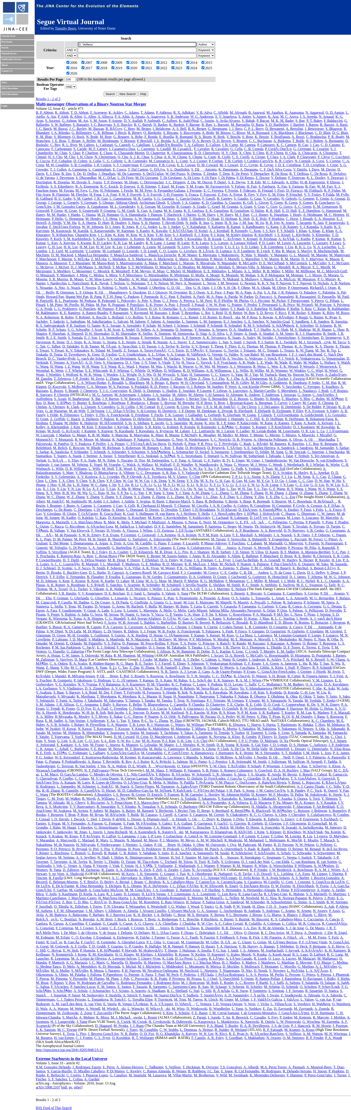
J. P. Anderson (339, 745)
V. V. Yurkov (144, 688)
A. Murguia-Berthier (315, 552)
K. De (311, 704)
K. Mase (157, 435)
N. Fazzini (207, 937)
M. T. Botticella (136, 749)
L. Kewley (133, 1071)
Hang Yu (285, 374)
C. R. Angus (44, 749)
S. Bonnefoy (337, 811)
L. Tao (231, 489)
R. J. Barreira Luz (118, 915)
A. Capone (84, 506)
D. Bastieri (185, 622)
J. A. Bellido (163, 915)
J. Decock (78, 819)
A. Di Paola (119, 602)
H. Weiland (239, 1030)
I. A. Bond (89, 692)
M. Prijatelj (305, 305)
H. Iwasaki (289, 827)
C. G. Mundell (115, 618)
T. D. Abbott (79, 112)
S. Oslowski (90, 655)
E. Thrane (343, 346)
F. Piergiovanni (298, 301)
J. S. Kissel (282, 235)
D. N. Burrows (294, 530)
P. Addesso (163, 112)
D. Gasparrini (276, 631)
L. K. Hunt (192, 614)
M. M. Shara (155, 770)
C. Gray (272, 207)
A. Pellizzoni (313, 610)
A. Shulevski (75, 874)
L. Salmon (180, 762)
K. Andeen (252, 395)
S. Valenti (169, 593)
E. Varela (109, 1004)
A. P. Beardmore (247, 530)
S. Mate (68, 473)
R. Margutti (89, 564)
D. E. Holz (259, 219)
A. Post (169, 305)
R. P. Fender (258, 870)
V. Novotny (277, 970)
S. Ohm (198, 845)
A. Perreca (187, 301)
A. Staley (249, 338)
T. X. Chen (66, 481)
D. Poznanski (321, 655)
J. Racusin (177, 387)
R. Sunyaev (44, 395)
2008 (101, 63)
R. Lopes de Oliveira (107, 782)
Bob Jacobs (115, 712)
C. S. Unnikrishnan (132, 354)
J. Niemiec (130, 845)
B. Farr (310, 186)
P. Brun (82, 815)
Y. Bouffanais (280, 137)
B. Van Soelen (85, 766)
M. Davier (328, 169)
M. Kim (87, 427)
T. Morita (214, 729)
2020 (131, 68)
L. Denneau (188, 1030)
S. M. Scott (112, 329)
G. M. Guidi (126, 211)
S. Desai (333, 572)
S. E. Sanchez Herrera (259, 448)
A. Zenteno (226, 568)
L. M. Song (302, 477)
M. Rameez (278, 444)
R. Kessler (322, 560)
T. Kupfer (288, 712)
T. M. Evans (195, 186)
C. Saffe (250, 684)
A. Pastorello (336, 757)
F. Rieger (42, 853)
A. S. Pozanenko (214, 803)
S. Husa (133, 223)
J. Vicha (263, 1004)
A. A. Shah (280, 329)
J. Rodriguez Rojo (166, 983)
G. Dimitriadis (317, 749)
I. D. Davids (60, 819)
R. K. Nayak (100, 283)
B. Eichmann (281, 411)
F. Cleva (324, 157)
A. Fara (51, 610)
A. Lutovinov (238, 391)
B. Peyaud (79, 849)
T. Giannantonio (175, 577)
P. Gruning (108, 211)
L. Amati (278, 598)
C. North (121, 288)
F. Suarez (145, 995)
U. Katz (100, 518)
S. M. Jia (64, 485)
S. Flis (100, 415)
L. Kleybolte (301, 235)
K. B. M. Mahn (99, 435)
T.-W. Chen (217, 766)
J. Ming (82, 275)
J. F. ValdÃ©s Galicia (266, 999)
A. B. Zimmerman (254, 379)
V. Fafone (238, 186)
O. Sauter (94, 325)
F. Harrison (295, 708)
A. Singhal (266, 334)
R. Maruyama (139, 435)
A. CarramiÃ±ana (229, 882)
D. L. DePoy (316, 572)
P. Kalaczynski (247, 423)
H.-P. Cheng (274, 153)
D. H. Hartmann (322, 1013)
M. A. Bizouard (258, 133)
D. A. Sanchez (181, 853)
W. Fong (186, 560)
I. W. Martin (270, 259)
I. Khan (301, 231)
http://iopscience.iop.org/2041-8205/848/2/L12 (69, 1050)
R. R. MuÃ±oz (195, 564)
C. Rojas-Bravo (106, 556)
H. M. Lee (86, 247)
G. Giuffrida (139, 602)
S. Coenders (106, 407)
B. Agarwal (256, 112)
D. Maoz (81, 659)
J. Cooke (146, 659)
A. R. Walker (114, 589)
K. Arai (273, 116)
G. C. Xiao (97, 493)
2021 (146, 68)
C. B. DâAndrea (254, 572)
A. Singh (250, 334)
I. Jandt (233, 950)
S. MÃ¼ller (79, 970)
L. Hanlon (169, 391)
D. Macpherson (161, 737)
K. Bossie (262, 137)
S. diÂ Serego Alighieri (144, 618)
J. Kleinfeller (163, 954)
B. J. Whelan (315, 465)
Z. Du (191, 182)
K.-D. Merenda (109, 966)
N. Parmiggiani (332, 543)
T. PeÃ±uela (205, 782)
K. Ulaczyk (242, 676)
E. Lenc (237, 651)
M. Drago (131, 182)
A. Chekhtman (154, 627)
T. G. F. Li (232, 247)
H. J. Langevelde (63, 1022)
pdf (64, 1087)
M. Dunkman (206, 411)
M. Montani (294, 275)
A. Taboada (312, 995)
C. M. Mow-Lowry (98, 279)
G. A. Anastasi (207, 911)
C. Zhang (161, 721)
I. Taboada (273, 456)
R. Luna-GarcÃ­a (250, 894)
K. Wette (57, 370)
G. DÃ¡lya (157, 169)
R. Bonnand (184, 137)
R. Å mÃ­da (221, 991)
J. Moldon (338, 1017)
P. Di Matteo (115, 1071)
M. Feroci (315, 539)
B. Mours (76, 279)
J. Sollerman (96, 721)
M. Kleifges (144, 954)
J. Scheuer (181, 325)
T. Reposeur (327, 643)
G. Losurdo (130, 251)
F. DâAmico (224, 548)
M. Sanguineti (193, 526)
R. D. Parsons (283, 845)
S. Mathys (249, 962)
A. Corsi (318, 161)
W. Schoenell (201, 774)
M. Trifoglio (58, 548)
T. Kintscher (103, 427)
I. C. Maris (97, 962)
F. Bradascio (136, 403)
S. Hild (182, 219)
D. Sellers (143, 329)
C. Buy (55, 145)
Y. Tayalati (300, 526)
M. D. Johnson (46, 581)
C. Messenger (82, 271)
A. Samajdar (171, 321)
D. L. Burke (97, 572)
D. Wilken (154, 370)
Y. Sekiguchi (45, 700)
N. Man (246, 255)
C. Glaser (244, 942)
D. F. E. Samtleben (167, 526)
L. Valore (307, 999)
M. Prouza (193, 979)
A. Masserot (58, 263)
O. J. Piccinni (260, 301)
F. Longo (174, 543)
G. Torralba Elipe (140, 999)
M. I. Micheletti (149, 966)
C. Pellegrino (277, 522)
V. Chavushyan (47, 778)
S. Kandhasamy (253, 227)
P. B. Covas (167, 165)
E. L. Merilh (321, 267)
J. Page (228, 292)
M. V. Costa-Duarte (105, 778)
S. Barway (72, 692)
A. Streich (130, 995)
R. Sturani (160, 342)
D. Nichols (321, 283)
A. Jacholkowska (311, 827)
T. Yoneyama (60, 737)
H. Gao (237, 481)
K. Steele (335, 794)
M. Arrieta (80, 811)
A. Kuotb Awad (279, 954)
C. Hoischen (201, 827)
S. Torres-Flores (142, 786)
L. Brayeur (168, 403)
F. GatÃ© (221, 823)
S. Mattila (207, 757)
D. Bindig (273, 399)
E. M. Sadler (286, 651)
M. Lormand (111, 251)
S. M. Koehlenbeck (77, 239)
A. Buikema (282, 141)
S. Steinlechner (308, 338)
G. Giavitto (238, 823)
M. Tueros (195, 999)
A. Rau (302, 766)
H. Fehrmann (109, 190)
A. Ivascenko (270, 827)
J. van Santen (60, 465)
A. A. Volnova (238, 803)
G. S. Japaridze (177, 423)
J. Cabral (320, 774)
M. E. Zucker (278, 379)
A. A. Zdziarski (127, 870)
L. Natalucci (308, 391)
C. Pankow (131, 297)
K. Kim (118, 235)
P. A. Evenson (315, 411)
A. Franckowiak (117, 415)
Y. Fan (344, 790)
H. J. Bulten (314, 141)
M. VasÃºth (217, 358)
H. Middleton (192, 271)
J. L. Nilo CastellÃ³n (139, 774)
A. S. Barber (300, 878)
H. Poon (134, 849)
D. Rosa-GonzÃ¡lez (123, 902)
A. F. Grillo (78, 946)
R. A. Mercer (301, 267)
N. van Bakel (249, 354)
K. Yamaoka (317, 733)
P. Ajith (63, 116)
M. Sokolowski (316, 794)
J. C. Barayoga (101, 125)
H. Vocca (188, 362)
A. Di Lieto (191, 178)
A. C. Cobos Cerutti (228, 923)
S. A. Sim (81, 745)
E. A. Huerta (87, 223)
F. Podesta (215, 684)
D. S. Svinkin (282, 473)
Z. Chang (334, 477)
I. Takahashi (267, 798)
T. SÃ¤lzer (234, 448)
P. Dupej (220, 182)
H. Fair (252, 186)
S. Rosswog (154, 676)
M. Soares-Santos (174, 556)
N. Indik (191, 223)
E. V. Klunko (126, 807)
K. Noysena (217, 737)
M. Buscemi (260, 919)
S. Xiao (182, 374)
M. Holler (237, 827)
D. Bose (49, 403)
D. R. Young (225, 745)
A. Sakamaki (336, 729)
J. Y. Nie (162, 489)
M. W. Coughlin (57, 165)
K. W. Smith (206, 745)
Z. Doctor (262, 178)
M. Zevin (97, 379)
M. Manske (319, 255)
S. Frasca (191, 194)
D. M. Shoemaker (124, 334)
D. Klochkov (292, 832)
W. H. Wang (90, 366)
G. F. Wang (277, 489)
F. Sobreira (115, 568)
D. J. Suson (157, 647)
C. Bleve (320, 915)
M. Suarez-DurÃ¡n (167, 995)
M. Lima (137, 581)
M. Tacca (339, 342)
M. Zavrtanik (303, 1009)
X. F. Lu (98, 489)
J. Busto (69, 506)
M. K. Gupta (173, 211)
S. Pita (105, 849)
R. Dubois (131, 631)
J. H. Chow (85, 157)
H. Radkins (277, 309)
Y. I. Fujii (336, 676)
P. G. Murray (326, 279)
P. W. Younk (242, 906)
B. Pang (95, 297)
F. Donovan (296, 178)
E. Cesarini (321, 149)
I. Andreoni (257, 659)
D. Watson (259, 676)
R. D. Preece (159, 387)
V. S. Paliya (112, 643)
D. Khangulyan (221, 832)
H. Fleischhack (303, 886)
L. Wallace (328, 362)
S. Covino (311, 593)
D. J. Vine (132, 362)
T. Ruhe (178, 448)
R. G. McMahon (212, 581)
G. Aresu (118, 606)
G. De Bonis (63, 510)
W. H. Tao (245, 489)
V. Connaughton (217, 383)
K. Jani (318, 223)
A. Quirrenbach (231, 849)
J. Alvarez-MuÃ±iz (181, 911)
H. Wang (56, 366)
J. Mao (264, 618)
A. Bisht (208, 133)
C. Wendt (275, 465)
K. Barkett (176, 125)
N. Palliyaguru (188, 716)
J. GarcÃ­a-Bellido (245, 560)
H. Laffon (109, 836)
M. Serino (54, 733)
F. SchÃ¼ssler (264, 853)
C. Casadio (258, 1017)
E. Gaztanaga (131, 577)
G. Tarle (330, 585)
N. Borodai (86, 919)
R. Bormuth (261, 501)
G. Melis (179, 610)
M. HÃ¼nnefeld (111, 423)
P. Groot (57, 211)
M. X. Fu (207, 481)
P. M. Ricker (297, 313)
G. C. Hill (253, 419)
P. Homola (87, 950)
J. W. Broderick (280, 870)
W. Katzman (125, 231)
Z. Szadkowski (291, 995)
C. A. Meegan (97, 387)
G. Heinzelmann (106, 827)
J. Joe (136, 741)
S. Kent (64, 581)
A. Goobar (212, 708)
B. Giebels (255, 823)
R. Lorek (260, 958)
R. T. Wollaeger (143, 1038)
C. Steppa (290, 857)
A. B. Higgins (93, 618)
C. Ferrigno (311, 387)
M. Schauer (218, 987)
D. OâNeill (279, 757)
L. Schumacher (182, 452)
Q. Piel (93, 849)
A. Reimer (293, 643)
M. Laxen (284, 243)
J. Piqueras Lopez (95, 1075)
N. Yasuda (295, 700)
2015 (206, 63)
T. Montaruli (64, 439)
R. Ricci (221, 1034)
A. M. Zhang (200, 493)
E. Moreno (195, 898)
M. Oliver (279, 288)
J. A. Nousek (283, 535)
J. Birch (120, 133)
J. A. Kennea (166, 535)
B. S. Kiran (227, 712)
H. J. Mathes (231, 962)
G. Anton (304, 395)
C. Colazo (82, 778)
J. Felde (52, 415)
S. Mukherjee (210, 279)
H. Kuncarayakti (150, 757)
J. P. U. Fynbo (248, 741)
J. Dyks (238, 819)
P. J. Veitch (286, 358)
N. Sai (198, 489)
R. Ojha (332, 639)
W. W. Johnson (92, 227)
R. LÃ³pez (216, 958)
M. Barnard (145, 811)
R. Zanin (107, 870)
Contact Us (7, 71)
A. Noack (73, 288)
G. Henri (126, 827)
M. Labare (182, 431)
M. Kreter (155, 518)
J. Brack (120, 919)
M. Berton (115, 749)
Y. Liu (61, 489)
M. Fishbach (313, 190)
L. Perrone (292, 975)
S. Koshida (274, 692)
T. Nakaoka (224, 696)
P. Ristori (57, 983)
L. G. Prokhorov (65, 309)
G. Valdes (231, 354)
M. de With (77, 411)
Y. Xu (208, 469)
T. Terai (178, 700)
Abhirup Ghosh (127, 202)
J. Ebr (328, 933)
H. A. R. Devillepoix (254, 1026)
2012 (161, 63)
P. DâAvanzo (332, 593)
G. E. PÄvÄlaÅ (251, 522)
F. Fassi (305, 510)
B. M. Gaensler (192, 794)
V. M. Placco (224, 782)
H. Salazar (193, 902)
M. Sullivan (296, 762)
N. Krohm (198, 954)
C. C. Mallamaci (270, 684)
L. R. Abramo (222, 774)
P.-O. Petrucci (60, 849)
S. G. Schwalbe (79, 329)
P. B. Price (204, 444)
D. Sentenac (184, 329)
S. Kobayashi (232, 618)
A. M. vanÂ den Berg (66, 1004)
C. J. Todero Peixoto (71, 999)
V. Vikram (96, 589)
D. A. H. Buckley (286, 770)
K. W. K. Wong (90, 374)
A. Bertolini (294, 129)
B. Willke (257, 370)
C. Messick (101, 271)
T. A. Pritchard (293, 659)
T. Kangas (146, 680)
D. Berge (203, 811)
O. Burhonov (188, 807)
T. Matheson (130, 564)
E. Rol (124, 676)
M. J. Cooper (84, 928)
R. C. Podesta (181, 684)
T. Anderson (270, 395)
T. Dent (224, 174)
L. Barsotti (221, 125)
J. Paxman (340, 1026)
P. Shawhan (57, 334)
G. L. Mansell (299, 255)
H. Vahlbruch (196, 354)
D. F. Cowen (166, 407)
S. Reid (217, 313)
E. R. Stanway (224, 680)
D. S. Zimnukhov (97, 688)
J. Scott (97, 329)
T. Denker (210, 174)
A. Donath (178, 819)
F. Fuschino (237, 543)
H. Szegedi (314, 762)
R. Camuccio (338, 774)
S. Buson (55, 627)
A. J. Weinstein (240, 366)
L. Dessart (298, 749)
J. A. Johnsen (249, 950)
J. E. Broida (162, 141)
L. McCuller (317, 263)
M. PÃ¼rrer (138, 309)
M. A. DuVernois (155, 886)
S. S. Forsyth (152, 194)
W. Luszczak (45, 435)
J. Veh (57, 866)
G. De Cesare (100, 602)
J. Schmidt (197, 325)
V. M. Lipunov (322, 680)
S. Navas (191, 522)
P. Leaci (335, 243)
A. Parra (147, 975)
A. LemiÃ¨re (193, 836)
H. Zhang (147, 667)
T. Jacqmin (304, 223)
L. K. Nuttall (138, 288)
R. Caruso (56, 923)
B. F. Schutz (57, 329)
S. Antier (244, 116)
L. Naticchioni (78, 283)
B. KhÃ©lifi (243, 832)
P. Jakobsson (83, 680)
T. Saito (318, 696)
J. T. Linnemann (178, 894)
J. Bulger (77, 725)
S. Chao (74, 153)
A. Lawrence (172, 757)
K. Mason (332, 259)
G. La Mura (244, 635)
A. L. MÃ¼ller (326, 966)
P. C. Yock (314, 790)
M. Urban (242, 999)
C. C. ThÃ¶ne (222, 676)
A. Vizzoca (130, 530)
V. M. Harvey (248, 946)
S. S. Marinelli (316, 894)
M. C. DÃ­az (107, 178)
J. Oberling (157, 288)
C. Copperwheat (293, 704)
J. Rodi (323, 391)
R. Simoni (161, 857)
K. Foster (68, 708)
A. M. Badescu (55, 915)
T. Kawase (122, 729)
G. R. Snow (239, 991)
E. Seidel (128, 329)
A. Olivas (295, 439)
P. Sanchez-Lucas (82, 987)
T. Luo (110, 489)
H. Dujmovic (167, 411)
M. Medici (225, 435)
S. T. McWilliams (140, 267)
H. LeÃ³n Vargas (154, 894)
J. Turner (340, 1075)
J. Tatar (288, 456)
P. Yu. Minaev (283, 803)
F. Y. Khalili (285, 231)
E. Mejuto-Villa (243, 267)
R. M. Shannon (124, 655)
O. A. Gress (314, 684)
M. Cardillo (143, 543)
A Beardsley (102, 794)
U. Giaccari (171, 942)
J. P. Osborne (320, 535)
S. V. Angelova (225, 116)
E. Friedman (140, 415)
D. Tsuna (55, 354)
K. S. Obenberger (199, 874)
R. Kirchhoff (263, 235)
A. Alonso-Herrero (129, 1067)
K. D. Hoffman (272, 419)
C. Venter (70, 866)
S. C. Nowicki (220, 439)
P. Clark (223, 749)
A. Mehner (86, 1017)
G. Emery (287, 819)
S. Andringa (270, 911)
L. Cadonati (104, 145)
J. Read (174, 313)
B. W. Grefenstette (253, 708)
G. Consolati (45, 928)
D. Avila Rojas (249, 878)
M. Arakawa (62, 811)
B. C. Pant (167, 297)
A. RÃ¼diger (284, 317)
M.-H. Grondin (78, 635)
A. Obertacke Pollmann (270, 439)
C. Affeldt (221, 112)
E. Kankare (65, 745)
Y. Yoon (49, 741)
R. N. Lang (154, 243)
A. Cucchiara (245, 667)
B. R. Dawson (232, 928)
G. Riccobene (75, 526)
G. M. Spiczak (295, 452)
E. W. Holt (70, 950)
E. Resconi (76, 448)
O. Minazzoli (45, 275)
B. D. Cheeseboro (207, 153)
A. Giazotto (233, 202)
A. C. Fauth (189, 937)
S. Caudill (163, 149)
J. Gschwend (237, 577)
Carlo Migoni (197, 610)
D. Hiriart (109, 790)
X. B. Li (202, 485)
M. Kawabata (238, 692)
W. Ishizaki (56, 803)
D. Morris (227, 667)
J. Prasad (197, 305)
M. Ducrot (204, 182)
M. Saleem (138, 321)
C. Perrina (296, 522)
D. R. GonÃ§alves (275, 778)
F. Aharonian (302, 807)
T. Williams (174, 770)
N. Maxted (134, 840)
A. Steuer (105, 456)
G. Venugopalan (333, 358)
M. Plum (112, 979)
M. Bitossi (223, 133)
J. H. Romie (208, 317)
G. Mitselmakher (156, 275)
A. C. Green (302, 207)
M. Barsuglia (240, 125)
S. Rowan (266, 317)
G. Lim (62, 741)
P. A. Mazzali (262, 614)
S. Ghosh (173, 202)
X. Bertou (217, 915)
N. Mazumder (227, 263)
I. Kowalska (193, 239)
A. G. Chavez (144, 923)
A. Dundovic (313, 933)
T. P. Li (237, 477)
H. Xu (110, 493)
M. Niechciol (189, 970)
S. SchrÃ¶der (62, 991)
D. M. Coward (207, 165)
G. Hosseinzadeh (277, 655)
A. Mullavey (250, 279)
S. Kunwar (105, 431)
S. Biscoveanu (190, 133)
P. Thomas (285, 346)
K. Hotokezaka (69, 712)
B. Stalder (222, 1030)
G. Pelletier (324, 845)
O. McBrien (224, 757)
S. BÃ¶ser (63, 403)
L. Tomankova (98, 999)
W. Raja (106, 655)
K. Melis (123, 522)
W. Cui (128, 481)
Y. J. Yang (182, 493)
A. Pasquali (296, 1067)
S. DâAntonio (204, 169)
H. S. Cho (55, 157)
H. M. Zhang (274, 493)
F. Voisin (127, 866)
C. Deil (92, 819)
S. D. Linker (250, 247)
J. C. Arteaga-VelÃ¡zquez (219, 878)
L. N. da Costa (280, 572)
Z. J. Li (240, 485)
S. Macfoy (304, 251)
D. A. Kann (163, 680)
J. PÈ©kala (205, 975)
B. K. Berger (197, 129)
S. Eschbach (329, 819)
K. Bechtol (300, 568)
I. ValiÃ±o (291, 999)
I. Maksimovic (228, 255)
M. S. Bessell (315, 659)
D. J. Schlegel (46, 568)
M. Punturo (105, 309)
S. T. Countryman (125, 165)
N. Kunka (260, 954)
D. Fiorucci (294, 190)
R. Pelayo (315, 898)
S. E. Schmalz (167, 807)
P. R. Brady (336, 137)
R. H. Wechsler (136, 589)
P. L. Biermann (237, 915)
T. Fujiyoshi (132, 692)
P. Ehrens (333, 182)
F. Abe (317, 688)
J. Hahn (54, 827)
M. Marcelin (329, 518)
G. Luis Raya (227, 894)
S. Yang (168, 493)
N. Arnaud (326, 116)
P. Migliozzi (157, 522)
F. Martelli (232, 259)
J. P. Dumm (186, 411)
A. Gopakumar (97, 207)
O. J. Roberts (196, 387)
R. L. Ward (126, 366)
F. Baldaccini (333, 121)
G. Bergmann (217, 129)
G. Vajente (215, 354)
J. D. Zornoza (164, 530)
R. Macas (288, 251)
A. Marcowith (66, 840)
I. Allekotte (113, 911)
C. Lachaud (220, 518)
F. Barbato (96, 915)
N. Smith (98, 568)
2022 (161, 68)
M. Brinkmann (107, 141)
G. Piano (160, 543)
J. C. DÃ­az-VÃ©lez (120, 411)
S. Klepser (273, 832)
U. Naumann (161, 439)
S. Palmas (296, 610)
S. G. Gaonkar (164, 198)
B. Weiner (179, 1071)
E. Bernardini (217, 399)
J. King (259, 832)
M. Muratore (306, 279)
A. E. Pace (214, 292)
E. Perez (109, 1067)
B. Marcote (321, 1017)
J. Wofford (70, 374)
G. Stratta (109, 342)
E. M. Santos (106, 987)
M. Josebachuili (272, 950)
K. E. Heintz (244, 753)
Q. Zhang (306, 493)
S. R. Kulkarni (269, 712)
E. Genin (322, 198)
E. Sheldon (217, 585)
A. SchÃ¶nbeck (283, 325)
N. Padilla (187, 782)
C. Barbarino (79, 749)
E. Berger (153, 556)
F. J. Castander (191, 572)
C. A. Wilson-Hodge (91, 383)
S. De (77, 174)
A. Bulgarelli (257, 539)
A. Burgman (263, 403)
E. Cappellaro (292, 593)
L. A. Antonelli (99, 548)
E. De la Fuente (63, 886)
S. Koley (99, 239)
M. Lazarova (157, 1075)
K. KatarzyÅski (170, 832)
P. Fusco (241, 631)
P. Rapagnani (119, 313)
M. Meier (241, 435)
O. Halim (257, 211)
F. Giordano (314, 631)
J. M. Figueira (271, 937)
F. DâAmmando (318, 627)
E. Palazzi (154, 598)
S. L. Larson (219, 243)
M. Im (324, 737)
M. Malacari (306, 958)
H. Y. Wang (295, 489)
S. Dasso (193, 928)
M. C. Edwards (273, 182)
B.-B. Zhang (51, 790)
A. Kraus (308, 1030)
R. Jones (128, 227)
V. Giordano (52, 514)
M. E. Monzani (241, 639)
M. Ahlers (179, 395)
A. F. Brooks (181, 141)
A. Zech (145, 870)
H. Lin (336, 560)
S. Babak (248, 121)
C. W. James (326, 514)
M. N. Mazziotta (138, 639)
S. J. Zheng (244, 497)
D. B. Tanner (90, 346)
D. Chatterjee (155, 153)
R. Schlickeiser (242, 853)
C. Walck (129, 465)
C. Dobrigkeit (205, 933)
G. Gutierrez (257, 577)
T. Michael (139, 522)
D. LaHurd (317, 954)
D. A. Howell (234, 655)
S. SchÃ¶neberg (158, 452)
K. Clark (73, 407)
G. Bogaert (121, 137)
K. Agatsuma (294, 112)
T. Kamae (197, 635)
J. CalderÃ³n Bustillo (167, 145)
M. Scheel (165, 325)
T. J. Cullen (58, 169)
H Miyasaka (64, 716)
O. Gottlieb (230, 708)
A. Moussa (175, 522)
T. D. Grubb (97, 946)
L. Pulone (274, 602)
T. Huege (171, 950)
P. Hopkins (276, 219)
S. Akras (240, 774)
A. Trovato (317, 526)
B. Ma (313, 663)
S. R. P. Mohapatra (270, 275)
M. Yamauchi (337, 733)
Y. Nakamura (287, 729)
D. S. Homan (298, 745)
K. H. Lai (120, 243)
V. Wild (221, 1075)
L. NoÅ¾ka (295, 970)
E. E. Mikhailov (214, 271)
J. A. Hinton (162, 827)
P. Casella (65, 602)
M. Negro (305, 639)
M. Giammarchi (192, 942)
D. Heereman (162, 419)
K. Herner (306, 560)
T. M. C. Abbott (262, 568)
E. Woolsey (142, 469)
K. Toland (98, 350)
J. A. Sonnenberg (111, 338)
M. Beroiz (290, 774)
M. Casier (309, 403)
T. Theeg (217, 346)
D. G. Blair (340, 133)
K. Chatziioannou (180, 153)
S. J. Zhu (218, 379)
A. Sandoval (235, 902)
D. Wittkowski (196, 1009)
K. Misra (102, 1017)
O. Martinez (337, 894)
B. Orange (210, 667)
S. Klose (221, 614)
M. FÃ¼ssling (146, 823)
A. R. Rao (169, 473)
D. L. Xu (180, 469)
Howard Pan (55, 297)
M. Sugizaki (149, 733)
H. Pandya (61, 444)
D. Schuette (323, 325)
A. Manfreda (115, 639)
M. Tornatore (165, 786)
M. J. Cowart (228, 165)
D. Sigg (201, 334)
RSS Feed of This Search (54, 1108)
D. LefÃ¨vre (258, 518)
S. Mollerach (250, 966)
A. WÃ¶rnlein (324, 866)
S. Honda (169, 692)
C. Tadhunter (154, 1067)
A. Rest (87, 556)
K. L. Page (43, 539)
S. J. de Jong (295, 928)
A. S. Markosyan (140, 259)
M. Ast (83, 121)
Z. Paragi (199, 1017)
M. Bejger (143, 129)
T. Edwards (254, 819)
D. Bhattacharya (105, 473)
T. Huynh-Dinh (172, 223)
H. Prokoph (171, 849)
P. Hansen (192, 946)
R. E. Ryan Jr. (238, 1034)
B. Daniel (178, 928)
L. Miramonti (194, 966)
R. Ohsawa (258, 696)
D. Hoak (213, 219)
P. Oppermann (298, 288)
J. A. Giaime (191, 202)
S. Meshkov (61, 271)
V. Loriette (93, 251)
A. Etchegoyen (123, 937)
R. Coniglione (260, 506)
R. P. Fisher (332, 190)
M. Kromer (128, 757)
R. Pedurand (106, 301)
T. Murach (327, 840)
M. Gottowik (59, 946)
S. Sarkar (342, 448)
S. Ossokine (137, 292)
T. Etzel (163, 186)
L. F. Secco (82, 568)
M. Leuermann (288, 431)
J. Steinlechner (285, 338)
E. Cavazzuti (133, 627)
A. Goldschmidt (311, 415)
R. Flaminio (60, 194)
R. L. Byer (69, 145)
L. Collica (289, 923)
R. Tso (331, 350)
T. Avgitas (143, 501)
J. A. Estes (302, 874)
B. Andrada (252, 911)
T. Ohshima (276, 696)
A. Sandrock (286, 448)
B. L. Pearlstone (66, 301)
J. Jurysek (292, 950)
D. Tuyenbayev (75, 354)
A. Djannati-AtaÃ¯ (156, 819)
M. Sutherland (254, 456)
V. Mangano (279, 255)
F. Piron (172, 643)
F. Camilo (198, 1038)
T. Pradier (342, 522)
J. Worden (110, 374)
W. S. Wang (326, 489)
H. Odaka (184, 845)
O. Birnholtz (152, 133)
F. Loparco (330, 635)
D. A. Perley (226, 716)
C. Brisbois (153, 882)
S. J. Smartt (338, 741)
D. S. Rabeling (256, 309)
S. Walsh (343, 362)
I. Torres (96, 906)
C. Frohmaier (138, 708)
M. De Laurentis (129, 174)
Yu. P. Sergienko (166, 688)
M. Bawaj (60, 129)
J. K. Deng (158, 481)
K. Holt (244, 219)
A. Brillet (89, 141)
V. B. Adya (204, 112)
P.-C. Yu (147, 721)
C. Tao (123, 667)
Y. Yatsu (133, 721)
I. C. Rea (312, 444)
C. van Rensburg (303, 862)
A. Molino (170, 782)
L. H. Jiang (81, 485)
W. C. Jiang (98, 485)
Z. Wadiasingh (185, 866)
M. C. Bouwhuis (300, 501)
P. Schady (254, 766)
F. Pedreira (188, 975)
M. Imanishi (137, 1075)
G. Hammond (331, 211)
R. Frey (249, 194)
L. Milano (235, 271)
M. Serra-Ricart (207, 688)
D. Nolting (105, 288)
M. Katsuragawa (197, 832)
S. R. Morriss (58, 279)
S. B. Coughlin (81, 165)
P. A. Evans (111, 535)
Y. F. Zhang (124, 497)
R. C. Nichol (306, 581)
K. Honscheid (278, 577)
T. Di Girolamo (171, 178)
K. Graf (128, 514)
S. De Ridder (312, 407)
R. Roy (126, 762)
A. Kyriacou (164, 431)
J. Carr (117, 506)
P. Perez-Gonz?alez (318, 1075)
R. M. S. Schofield (256, 325)
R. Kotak (242, 745)
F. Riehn (343, 979)
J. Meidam (223, 267)
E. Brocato (254, 593)
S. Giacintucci (193, 708)
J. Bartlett (297, 125)
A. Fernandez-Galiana (169, 190)
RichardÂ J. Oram (323, 288)
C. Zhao (176, 379)
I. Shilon (117, 857)
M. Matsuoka (180, 729)
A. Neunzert (192, 283)
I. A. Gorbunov (46, 688)
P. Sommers (258, 991)
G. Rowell (95, 853)
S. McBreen (76, 387)
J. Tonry (132, 1030)
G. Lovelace (188, 251)
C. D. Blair (322, 133)
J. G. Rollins (134, 317)
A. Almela (130, 911)
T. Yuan (267, 469)
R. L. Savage (111, 325)
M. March (175, 581)
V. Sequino (202, 329)
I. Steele (302, 618)
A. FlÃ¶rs (60, 753)
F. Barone (193, 125)
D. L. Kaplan (221, 651)
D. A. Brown (201, 141)
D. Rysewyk (216, 448)
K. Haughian (279, 215)
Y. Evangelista (278, 539)
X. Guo (142, 211)
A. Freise (235, 194)
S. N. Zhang (271, 477)
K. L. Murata (147, 696)
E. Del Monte (59, 543)
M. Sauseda (338, 564)
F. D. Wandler (183, 465)
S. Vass (202, 358)
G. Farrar (173, 937)
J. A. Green (271, 663)
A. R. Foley (215, 1038)
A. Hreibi (54, 223)
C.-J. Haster (259, 215)
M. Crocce (210, 572)
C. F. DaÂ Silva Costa (275, 169)
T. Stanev (60, 456)
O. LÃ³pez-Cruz (135, 782)
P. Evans (250, 671)
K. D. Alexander (214, 556)
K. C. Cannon (286, 145)
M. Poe (101, 305)
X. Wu (335, 663)
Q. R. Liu (308, 431)
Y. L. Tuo (260, 489)
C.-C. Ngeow (133, 716)
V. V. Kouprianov (90, 593)
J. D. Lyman (278, 745)
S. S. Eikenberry (62, 186)
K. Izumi (287, 223)
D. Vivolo (114, 530)
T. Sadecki (56, 321)
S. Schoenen (136, 452)
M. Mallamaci (327, 958)
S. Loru (116, 610)
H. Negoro (306, 729)
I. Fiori (279, 190)
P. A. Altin (122, 116)
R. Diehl (135, 391)
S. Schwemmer (324, 853)
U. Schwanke (302, 853)
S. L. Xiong (252, 477)
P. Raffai (293, 309)
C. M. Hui (329, 383)
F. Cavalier (202, 149)
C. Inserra (113, 745)
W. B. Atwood (128, 622)
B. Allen (76, 116)
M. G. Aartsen (102, 395)
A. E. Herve (336, 946)
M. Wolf (108, 469)
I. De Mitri (68, 933)
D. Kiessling (117, 518)
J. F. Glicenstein (294, 823)
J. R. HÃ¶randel (108, 950)
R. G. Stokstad (147, 456)
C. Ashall (61, 749)
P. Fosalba (112, 577)
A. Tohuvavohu (160, 539)
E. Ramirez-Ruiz (69, 556)
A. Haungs (267, 946)
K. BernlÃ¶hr (240, 811)
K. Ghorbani (231, 415)
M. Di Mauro (92, 631)
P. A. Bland (215, 1026)
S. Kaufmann (67, 894)
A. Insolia (204, 950)
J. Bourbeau (116, 403)
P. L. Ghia (154, 942)
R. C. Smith (250, 585)
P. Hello (57, 219)
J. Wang (310, 489)
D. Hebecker (142, 419)
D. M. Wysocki (164, 374)
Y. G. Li (227, 485)
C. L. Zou (288, 497)
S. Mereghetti (287, 391)
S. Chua (156, 157)
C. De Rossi (318, 174)
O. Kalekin (85, 518)
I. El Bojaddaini (203, 510)
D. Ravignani (312, 979)
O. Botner (80, 403)
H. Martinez (152, 962)
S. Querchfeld (229, 979)
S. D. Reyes (264, 313)
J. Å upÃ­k (257, 995)
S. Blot (305, 399)
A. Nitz (59, 288)
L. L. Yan (137, 493)
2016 (71, 68)
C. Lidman (208, 659)
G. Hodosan (102, 680)
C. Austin (207, 121)
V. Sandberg (300, 321)
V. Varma (188, 358)
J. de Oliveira (87, 933)
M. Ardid (94, 501)
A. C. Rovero (244, 983)
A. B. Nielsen (340, 283)
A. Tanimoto (203, 733)
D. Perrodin (333, 610)
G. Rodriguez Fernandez (134, 983)
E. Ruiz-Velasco (172, 902)
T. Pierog (42, 979)
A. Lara (99, 894)
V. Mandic (261, 255)
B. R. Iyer (273, 223)
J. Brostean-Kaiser (240, 403)
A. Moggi (213, 275)
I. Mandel (59, 676)
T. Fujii (333, 937)
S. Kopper (259, 427)
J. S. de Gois (280, 1026)
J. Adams (144, 395)
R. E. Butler (302, 556)
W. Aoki (343, 688)
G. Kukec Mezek (239, 954)
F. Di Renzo (245, 178)
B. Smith (329, 334)
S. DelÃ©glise (153, 174)
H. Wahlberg (321, 1004)
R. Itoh (183, 692)
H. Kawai (69, 729)
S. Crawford (263, 770)
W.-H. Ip (87, 712)
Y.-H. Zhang (160, 379)
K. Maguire (130, 745)
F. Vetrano (57, 362)
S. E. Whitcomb (96, 370)
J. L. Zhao (210, 497)
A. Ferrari (245, 548)
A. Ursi (128, 543)
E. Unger (238, 460)
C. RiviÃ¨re (98, 902)
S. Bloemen (62, 137)
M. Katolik (80, 231)
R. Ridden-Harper (102, 663)
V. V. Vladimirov (71, 688)
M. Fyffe (342, 194)
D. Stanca (331, 991)
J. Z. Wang (72, 366)
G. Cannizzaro (174, 749)
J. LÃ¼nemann (337, 431)
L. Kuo (52, 243)
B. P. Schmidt (322, 667)
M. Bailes (161, 659)
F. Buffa (151, 606)
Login (4, 106)
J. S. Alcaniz (257, 774)
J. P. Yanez (221, 469)
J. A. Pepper (116, 444)
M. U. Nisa (268, 898)
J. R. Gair (101, 198)
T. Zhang (143, 379)
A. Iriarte (323, 890)
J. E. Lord (56, 251)
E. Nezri (205, 522)
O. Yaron (183, 766)
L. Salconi (120, 321)
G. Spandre (139, 647)
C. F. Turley (212, 460)
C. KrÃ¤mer (232, 239)
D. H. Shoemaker (97, 334)
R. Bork (219, 137)
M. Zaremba (330, 1022)
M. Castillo (271, 882)
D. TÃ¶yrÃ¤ (195, 350)
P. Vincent (100, 866)
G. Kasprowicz (204, 1022)
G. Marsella (115, 962)
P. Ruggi (301, 317)
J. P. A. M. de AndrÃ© (219, 407)
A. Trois (115, 543)
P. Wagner (224, 866)
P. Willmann (303, 866)
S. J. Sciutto (120, 991)
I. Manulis (190, 757)
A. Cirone (258, 157)
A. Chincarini (307, 153)
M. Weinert (220, 366)
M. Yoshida (313, 700)
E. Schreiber (304, 325)
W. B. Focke (166, 631)
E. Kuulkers (330, 387)
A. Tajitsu (76, 700)
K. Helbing (181, 419)
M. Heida (311, 708)
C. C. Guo (305, 481)
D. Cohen (80, 161)
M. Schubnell (171, 585)
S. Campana (272, 593)
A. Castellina (74, 923)
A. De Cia (237, 749)
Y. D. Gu (277, 481)
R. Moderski (233, 840)
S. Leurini (130, 610)
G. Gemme (306, 198)
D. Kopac (250, 618)
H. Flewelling (95, 725)
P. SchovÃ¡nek (329, 987)
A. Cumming (77, 169)
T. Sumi (61, 700)
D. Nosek (260, 970)
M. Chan (61, 153)
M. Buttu (182, 606)
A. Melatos (264, 267)
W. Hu (336, 481)
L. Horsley (211, 794)
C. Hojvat (54, 950)
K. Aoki (329, 688)
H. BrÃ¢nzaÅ (325, 501)
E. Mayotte (304, 962)
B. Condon (341, 815)
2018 (101, 68)
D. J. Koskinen (304, 427)
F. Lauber (243, 431)
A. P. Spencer (191, 338)
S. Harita (269, 725)
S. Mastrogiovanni (129, 263)
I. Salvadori (144, 526)
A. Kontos (137, 239)
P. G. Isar (219, 950)
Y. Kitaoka (139, 729)
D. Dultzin (194, 778)
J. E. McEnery (161, 639)
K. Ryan (331, 317)
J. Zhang (291, 493)
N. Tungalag (146, 807)
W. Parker (246, 297)
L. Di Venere (113, 631)
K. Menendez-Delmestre (267, 1075)
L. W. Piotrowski (288, 1022)
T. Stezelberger (125, 456)
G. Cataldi (110, 923)
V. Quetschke (168, 309)
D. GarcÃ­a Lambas (74, 774)
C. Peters (308, 975)
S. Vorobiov (301, 1004)
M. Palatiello (92, 643)
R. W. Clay (205, 923)
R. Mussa (96, 970)
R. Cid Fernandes (246, 1071)
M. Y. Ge (263, 481)
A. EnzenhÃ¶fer (270, 510)
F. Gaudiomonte (70, 610)
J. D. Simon (240, 552)
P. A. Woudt (333, 1038)
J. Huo (52, 485)
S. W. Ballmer (61, 125)
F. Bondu (150, 137)
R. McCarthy (248, 263)
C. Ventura (203, 1004)
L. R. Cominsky (135, 161)
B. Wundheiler (219, 1009)
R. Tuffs (213, 862)
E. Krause (78, 581)
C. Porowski (140, 979)
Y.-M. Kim (163, 235)
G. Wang (42, 366)
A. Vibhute (127, 473)
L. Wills (94, 469)
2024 (191, 68)
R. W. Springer (336, 902)
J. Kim (75, 427)
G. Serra (96, 614)
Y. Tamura (132, 700)
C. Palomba (326, 292)
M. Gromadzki (151, 753)
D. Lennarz (132, 894)
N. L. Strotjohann (189, 456)
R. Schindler (151, 585)
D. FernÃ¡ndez (214, 778)
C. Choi (336, 737)
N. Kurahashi (124, 431)
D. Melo (69, 966)
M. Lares (83, 782)
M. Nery (176, 283)
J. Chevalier (296, 815)
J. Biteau (255, 915)
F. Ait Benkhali (324, 807)
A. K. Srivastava (214, 338)
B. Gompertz (62, 680)
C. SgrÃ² (88, 647)
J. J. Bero (235, 129)
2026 (71, 73)
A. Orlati (269, 610)
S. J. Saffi (277, 983)
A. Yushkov (252, 1009)
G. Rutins (316, 317)
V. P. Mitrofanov (130, 275)
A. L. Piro (181, 552)
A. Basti (341, 125)
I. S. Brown (121, 794)
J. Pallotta (94, 975)
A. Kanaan (67, 782)
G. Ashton (69, 121)
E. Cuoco (119, 169)
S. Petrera (324, 975)
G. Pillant (332, 301)
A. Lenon (149, 247)
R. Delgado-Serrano (297, 1071)
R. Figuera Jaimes (315, 676)
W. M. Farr (325, 186)
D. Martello (133, 962)
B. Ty (226, 460)
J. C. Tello (333, 786)
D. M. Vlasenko (158, 684)
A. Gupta (155, 211)
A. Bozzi (297, 137)
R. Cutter (293, 676)
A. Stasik (74, 456)
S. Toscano (125, 460)
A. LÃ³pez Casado (238, 958)
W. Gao (183, 618)
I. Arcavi (217, 655)
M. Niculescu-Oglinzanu (160, 970)
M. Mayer (150, 840)
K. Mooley (81, 716)
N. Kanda (196, 692)
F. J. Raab (237, 309)
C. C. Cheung (176, 627)
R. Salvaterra (292, 602)
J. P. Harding (211, 890)
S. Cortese (333, 161)
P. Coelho (66, 778)
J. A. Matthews (140, 898)
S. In (128, 423)
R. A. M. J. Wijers (249, 680)
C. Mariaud (86, 840)
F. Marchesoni (46, 259)
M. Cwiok (139, 1022)
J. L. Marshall (110, 564)
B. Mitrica (213, 966)
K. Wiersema (58, 618)
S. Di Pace (208, 178)
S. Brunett (240, 141)
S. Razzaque (276, 643)
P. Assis (334, 911)
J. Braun (152, 403)
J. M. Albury (95, 911)
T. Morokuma (106, 696)
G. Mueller (122, 279)
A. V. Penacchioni (119, 803)
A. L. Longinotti (204, 894)
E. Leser (263, 836)
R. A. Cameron (74, 627)
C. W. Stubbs (169, 1030)
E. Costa (179, 548)
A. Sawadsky (131, 325)
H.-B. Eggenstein (312, 182)
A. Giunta (156, 602)
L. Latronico (263, 635)
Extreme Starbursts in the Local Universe (71, 1058)
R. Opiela (267, 1022)
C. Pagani (339, 535)
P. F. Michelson (200, 639)
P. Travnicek (163, 999)
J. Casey (295, 403)
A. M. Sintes (285, 334)
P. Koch (56, 239)
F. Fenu (241, 937)
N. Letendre (200, 247)
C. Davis (299, 572)
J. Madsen (63, 435)
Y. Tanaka (195, 647)
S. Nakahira (246, 729)
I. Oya (231, 845)
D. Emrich (154, 794)
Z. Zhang (158, 497)
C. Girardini (252, 778)
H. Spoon (320, 1071)
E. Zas (267, 1009)
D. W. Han (322, 481)
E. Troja (324, 647)
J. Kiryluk (121, 427)
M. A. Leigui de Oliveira (89, 958)
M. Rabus (180, 680)
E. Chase (106, 153)
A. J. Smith (316, 902)
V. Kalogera (216, 227)
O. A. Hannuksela (133, 215)
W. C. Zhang (56, 497)
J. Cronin (137, 928)
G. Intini (217, 223)
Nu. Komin (333, 832)
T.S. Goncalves (231, 1067)
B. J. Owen (197, 292)
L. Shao (338, 329)
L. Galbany (97, 753)
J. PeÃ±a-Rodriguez (229, 975)
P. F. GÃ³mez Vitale (313, 942)
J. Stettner (90, 456)
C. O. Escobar (81, 937)
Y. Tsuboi (238, 733)
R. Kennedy (239, 231)
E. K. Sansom (46, 1030)
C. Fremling (118, 708)
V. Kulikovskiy (199, 518)
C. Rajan (319, 309)
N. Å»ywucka (202, 870)
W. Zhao (176, 721)
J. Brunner (54, 506)
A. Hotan (53, 655)
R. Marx (102, 840)
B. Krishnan (268, 239)
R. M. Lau (304, 712)
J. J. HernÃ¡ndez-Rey (226, 514)
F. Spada (123, 647)
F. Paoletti (184, 297)
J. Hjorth (319, 671)
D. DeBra (89, 174)
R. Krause (182, 954)
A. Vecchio (235, 358)
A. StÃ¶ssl (167, 456)
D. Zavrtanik (283, 1009)
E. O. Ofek (168, 716)
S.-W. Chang (336, 659)
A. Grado (199, 207)
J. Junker (174, 227)
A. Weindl (93, 1009)
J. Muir (213, 564)
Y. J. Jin (123, 485)
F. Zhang (257, 493)
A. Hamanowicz (202, 753)
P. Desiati (329, 407)
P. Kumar (318, 239)
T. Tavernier (58, 862)
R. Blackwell (261, 811)
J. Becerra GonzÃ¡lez (103, 1034)
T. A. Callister (194, 145)
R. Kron (93, 581)
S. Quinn (247, 979)
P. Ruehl (262, 983)
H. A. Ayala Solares (276, 878)
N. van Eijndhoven (329, 460)
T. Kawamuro (103, 729)
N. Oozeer (273, 1038)
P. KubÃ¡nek (182, 790)
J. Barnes (339, 655)
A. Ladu (103, 610)
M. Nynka (120, 1026)
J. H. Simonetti (147, 874)
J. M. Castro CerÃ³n (270, 790)
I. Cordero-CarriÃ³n (258, 161)
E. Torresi (309, 647)
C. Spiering (315, 452)
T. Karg (296, 423)
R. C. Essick (109, 186)
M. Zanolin (44, 379)
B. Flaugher (95, 577)
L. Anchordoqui (231, 911)
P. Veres (230, 387)
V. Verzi (249, 1004)
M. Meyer (180, 639)
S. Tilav (73, 460)
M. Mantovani (339, 255)
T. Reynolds (111, 762)
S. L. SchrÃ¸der (200, 680)
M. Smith (233, 585)
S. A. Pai (270, 292)
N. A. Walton (116, 766)
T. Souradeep (170, 338)
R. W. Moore (84, 439)
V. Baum (149, 399)
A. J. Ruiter (141, 762)
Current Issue (8, 36)
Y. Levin (216, 247)
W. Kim (131, 235)
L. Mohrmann (275, 840)
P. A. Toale (88, 460)
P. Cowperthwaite (48, 560)
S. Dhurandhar (86, 178)
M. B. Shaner (322, 329)
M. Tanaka (164, 700)
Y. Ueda (270, 733)
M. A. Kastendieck (142, 832)
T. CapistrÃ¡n (205, 882)
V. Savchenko (292, 387)
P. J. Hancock (300, 1026)
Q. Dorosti (251, 933)
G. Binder (257, 399)
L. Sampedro (66, 786)
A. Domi (118, 510)
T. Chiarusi (182, 506)
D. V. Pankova (81, 444)
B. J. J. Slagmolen (308, 334)
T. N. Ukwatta (114, 906)
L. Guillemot (100, 635)
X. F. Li (214, 485)
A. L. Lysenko (109, 477)
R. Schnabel (233, 325)
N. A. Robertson (47, 317)
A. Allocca (105, 116)
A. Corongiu (312, 606)
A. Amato (138, 116)
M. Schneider (255, 902)
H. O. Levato (233, 684)
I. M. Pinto (54, 305)
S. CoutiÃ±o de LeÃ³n (328, 882)
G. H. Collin (126, 407)
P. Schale (149, 325)
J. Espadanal (102, 937)
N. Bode (92, 137)
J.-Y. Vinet (148, 362)
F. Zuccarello (103, 1013)
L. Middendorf (172, 966)
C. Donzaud (134, 510)
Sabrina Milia (219, 610)
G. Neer (177, 439)
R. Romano (170, 317)
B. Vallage (57, 530)
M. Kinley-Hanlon (239, 235)
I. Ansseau (288, 395)
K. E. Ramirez (70, 313)
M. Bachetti (134, 606)
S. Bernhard (220, 811)
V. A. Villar (132, 568)
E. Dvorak (225, 411)
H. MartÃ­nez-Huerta (113, 898)
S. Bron (219, 403)
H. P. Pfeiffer (223, 301)
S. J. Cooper (198, 161)
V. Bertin (231, 501)
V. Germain (89, 202)
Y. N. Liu (74, 489)
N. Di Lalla (73, 631)
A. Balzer (128, 811)
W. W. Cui (142, 481)
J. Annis (195, 556)
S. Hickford (218, 419)
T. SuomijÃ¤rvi (211, 995)
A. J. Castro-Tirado (310, 786)
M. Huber (71, 423)
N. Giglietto (295, 631)
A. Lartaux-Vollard (243, 243)
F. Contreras (64, 928)
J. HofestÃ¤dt (269, 514)
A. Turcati (195, 460)
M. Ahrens (195, 395)
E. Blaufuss (290, 399)
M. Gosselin (166, 207)
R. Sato (203, 987)
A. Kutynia (67, 243)
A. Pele (142, 301)
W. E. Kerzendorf (67, 757)
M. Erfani (63, 937)
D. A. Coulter (118, 552)
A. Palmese (261, 564)
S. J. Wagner (206, 866)
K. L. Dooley (316, 178)
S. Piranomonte (187, 598)
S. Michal (129, 966)
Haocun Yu (301, 374)
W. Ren (249, 313)
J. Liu (289, 247)
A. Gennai (337, 198)
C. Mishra (96, 275)
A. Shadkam (156, 991)
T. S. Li (206, 589)
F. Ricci (280, 313)
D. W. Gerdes (152, 577)
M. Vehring (80, 465)
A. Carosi (181, 815)
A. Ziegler (171, 870)
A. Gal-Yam (259, 745)
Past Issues (6, 42)
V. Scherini (236, 987)
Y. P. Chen (113, 481)
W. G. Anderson (201, 116)
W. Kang (266, 423)
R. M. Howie (321, 1026)
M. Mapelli (223, 602)
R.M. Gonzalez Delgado (53, 1067)
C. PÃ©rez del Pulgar (209, 790)
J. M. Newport (228, 283)
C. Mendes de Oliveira (106, 774)
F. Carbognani (61, 149)
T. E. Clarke (235, 704)
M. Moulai (102, 439)
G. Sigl (194, 991)
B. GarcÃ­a (71, 942)
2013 (176, 63)
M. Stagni (127, 614)
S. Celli (129, 506)
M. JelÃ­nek (163, 790)
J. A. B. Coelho (221, 506)
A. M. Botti (104, 919)
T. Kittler (136, 427)
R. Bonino (301, 622)
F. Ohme (244, 288)
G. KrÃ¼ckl (71, 431)
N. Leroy (183, 247)
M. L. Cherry (75, 803)
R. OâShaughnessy (111, 292)
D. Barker (160, 125)
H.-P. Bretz (204, 403)
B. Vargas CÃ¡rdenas (133, 1004)
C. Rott (165, 448)
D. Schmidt (290, 987)
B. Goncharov (325, 202)
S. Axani (60, 399)
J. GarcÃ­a (234, 778)
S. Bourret (279, 501)
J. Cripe (332, 165)
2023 (176, 68)
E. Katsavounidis (102, 231)
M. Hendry (93, 219)
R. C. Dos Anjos (272, 933)
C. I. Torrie (176, 350)
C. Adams (132, 112)
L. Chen (51, 481)
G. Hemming (74, 219)
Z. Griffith (57, 419)
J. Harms (189, 215)
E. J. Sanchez (232, 321)
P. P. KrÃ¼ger (90, 836)
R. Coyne (266, 165)
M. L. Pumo (198, 762)
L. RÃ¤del (260, 444)
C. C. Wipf (315, 370)
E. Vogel (96, 465)
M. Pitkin (87, 305)
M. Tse (320, 350)
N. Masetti (240, 602)
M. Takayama (113, 700)
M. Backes (112, 811)
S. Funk (227, 631)
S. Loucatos (310, 518)
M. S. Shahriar (300, 329)
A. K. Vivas (150, 568)
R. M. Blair (44, 137)
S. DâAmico (157, 928)
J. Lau (141, 836)
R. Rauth (263, 849)
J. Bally (105, 704)
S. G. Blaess (272, 915)
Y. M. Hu (69, 223)
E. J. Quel (210, 979)
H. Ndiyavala (85, 845)
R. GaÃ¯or (54, 942)
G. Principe (206, 643)
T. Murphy (267, 651)
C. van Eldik (280, 862)
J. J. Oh (216, 288)
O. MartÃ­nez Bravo (177, 962)
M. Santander (324, 448)
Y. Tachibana (169, 733)
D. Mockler (231, 966)
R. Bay (162, 399)
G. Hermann (143, 827)
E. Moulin (311, 840)
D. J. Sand (134, 593)
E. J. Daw (53, 174)
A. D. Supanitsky (236, 995)
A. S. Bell (179, 129)
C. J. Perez (170, 301)
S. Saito (163, 853)
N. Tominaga (195, 700)
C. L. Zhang (220, 493)
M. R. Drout (163, 552)
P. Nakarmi (142, 439)
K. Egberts (271, 819)
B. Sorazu (132, 338)
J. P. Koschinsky (279, 427)
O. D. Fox (84, 708)
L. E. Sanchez (254, 321)
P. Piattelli (313, 522)
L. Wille (57, 469)
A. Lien (225, 535)
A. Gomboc (198, 618)
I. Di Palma (226, 178)
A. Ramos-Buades (95, 313)
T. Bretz (150, 919)
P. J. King (217, 235)
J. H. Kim (257, 692)
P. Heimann (317, 946)
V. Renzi (294, 782)
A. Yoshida (188, 798)
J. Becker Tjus (196, 399)
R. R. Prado (158, 979)
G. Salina (42, 987)
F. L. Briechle (189, 919)
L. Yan (121, 721)
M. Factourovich (217, 186)
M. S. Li (169, 485)
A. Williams (105, 798)
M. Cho (69, 157)
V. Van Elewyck (77, 530)
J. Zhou (184, 667)
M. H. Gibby (240, 383)
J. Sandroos (304, 448)
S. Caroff (165, 815)
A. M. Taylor (78, 862)
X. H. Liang (269, 485)
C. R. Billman (103, 133)
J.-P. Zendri (81, 379)
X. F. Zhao (227, 497)
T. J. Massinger (79, 263)
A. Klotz (277, 667)
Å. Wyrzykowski (161, 766)
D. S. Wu (145, 374)
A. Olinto (61, 975)
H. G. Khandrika (168, 1034)
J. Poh (124, 979)
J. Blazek (305, 915)
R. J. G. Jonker (146, 227)
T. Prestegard (268, 305)
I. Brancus (135, 919)
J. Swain (273, 995)
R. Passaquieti (305, 297)
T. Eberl (184, 510)
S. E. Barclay (122, 125)
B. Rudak (111, 853)
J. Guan (291, 481)
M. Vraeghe (112, 465)
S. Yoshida (252, 469)
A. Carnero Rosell (138, 572)
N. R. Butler (129, 1034)
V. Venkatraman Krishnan (223, 663)
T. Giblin (262, 667)
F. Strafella (113, 995)
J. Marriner (221, 589)
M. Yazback (268, 374)
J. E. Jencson (135, 712)
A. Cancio (332, 919)
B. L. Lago (300, 954)
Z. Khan (328, 231)
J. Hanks (74, 215)
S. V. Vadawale (188, 473)
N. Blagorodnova (155, 704)
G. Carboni (266, 606)
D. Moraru (331, 275)
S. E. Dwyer (236, 182)
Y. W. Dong (176, 481)
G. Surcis (143, 614)
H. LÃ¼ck (206, 251)
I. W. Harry (225, 215)
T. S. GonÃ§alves (303, 778)
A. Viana (85, 866)
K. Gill (248, 202)
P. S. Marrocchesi (146, 803)
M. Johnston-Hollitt (235, 794)
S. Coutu (101, 928)
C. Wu (120, 798)
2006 (71, 63)
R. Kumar (334, 239)
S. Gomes (306, 202)
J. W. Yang (153, 493)
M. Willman (195, 725)
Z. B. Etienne (146, 186)
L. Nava (296, 614)
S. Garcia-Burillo (59, 1071)
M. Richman (111, 448)
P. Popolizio (135, 305)
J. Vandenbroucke (274, 460)
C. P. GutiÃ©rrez (176, 753)
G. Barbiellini (121, 548)
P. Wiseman (271, 766)
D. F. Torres (291, 647)
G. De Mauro (315, 928)
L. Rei (205, 313)
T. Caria (195, 606)
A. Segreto (138, 991)
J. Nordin (260, 757)
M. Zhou (190, 379)
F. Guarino (115, 946)
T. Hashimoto (287, 725)
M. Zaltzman (45, 659)
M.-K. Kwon (151, 741)
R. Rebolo (187, 688)
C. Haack (73, 419)
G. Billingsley (82, 133)
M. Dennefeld (279, 749)
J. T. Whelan (74, 370)
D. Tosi (140, 460)
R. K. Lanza (200, 243)
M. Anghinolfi (76, 501)
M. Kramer (292, 1030)
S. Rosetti (138, 676)
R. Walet (295, 362)
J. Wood (193, 906)
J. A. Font (110, 194)
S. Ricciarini (96, 803)
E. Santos (124, 987)
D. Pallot (297, 794)
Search (4, 47)
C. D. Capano (330, 145)
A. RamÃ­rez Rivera (272, 782)
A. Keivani (325, 423)
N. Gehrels (289, 198)
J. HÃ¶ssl (251, 514)
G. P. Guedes (134, 946)
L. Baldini (147, 622)
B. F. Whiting (119, 370)
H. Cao (303, 145)
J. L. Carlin (171, 589)
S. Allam (234, 556)
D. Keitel (201, 231)
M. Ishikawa (336, 725)
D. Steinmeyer (331, 338)
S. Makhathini (254, 1038)
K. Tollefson (79, 906)
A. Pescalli (257, 602)
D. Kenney (259, 794)
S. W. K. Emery (90, 535)
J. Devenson (65, 178)
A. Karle (309, 423)
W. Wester (168, 568)
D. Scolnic (65, 568)
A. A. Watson (58, 1009)
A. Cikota (209, 749)
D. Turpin (333, 526)
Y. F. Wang (108, 366)
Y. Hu (64, 667)
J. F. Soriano (295, 991)
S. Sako (344, 696)
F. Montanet (269, 966)
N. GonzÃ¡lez (339, 942)
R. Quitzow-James (215, 309)
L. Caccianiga (313, 919)
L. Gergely (71, 202)
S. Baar (58, 692)
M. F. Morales (278, 794)
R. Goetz (291, 202)
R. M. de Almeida (271, 928)
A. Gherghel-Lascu (131, 942)
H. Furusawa (151, 692)
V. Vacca (157, 614)
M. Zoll (279, 469)
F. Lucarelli (191, 543)
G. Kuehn (303, 239)
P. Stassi (74, 995)
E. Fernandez (75, 577)
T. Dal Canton (138, 169)
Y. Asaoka (284, 798)
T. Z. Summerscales (202, 342)
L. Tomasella (260, 598)
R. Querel (331, 790)
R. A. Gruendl (270, 560)
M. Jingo (80, 832)
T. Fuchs (157, 415)
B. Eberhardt (243, 411)
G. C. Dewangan (148, 473)
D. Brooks (54, 572)
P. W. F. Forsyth (130, 194)
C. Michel (173, 271)
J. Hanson (155, 215)
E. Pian (168, 598)
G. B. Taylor (243, 874)
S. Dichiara (113, 886)
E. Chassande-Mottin (129, 153)
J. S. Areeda (308, 116)
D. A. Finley (169, 560)
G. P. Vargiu (174, 614)
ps (70, 1087)
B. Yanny (210, 568)
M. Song (277, 452)
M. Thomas (268, 346)
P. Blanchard (269, 556)
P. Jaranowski (335, 223)
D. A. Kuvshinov (336, 684)
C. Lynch (251, 651)
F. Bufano (343, 598)
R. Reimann (328, 444)
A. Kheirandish (58, 427)
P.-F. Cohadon (61, 161)
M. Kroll (53, 431)
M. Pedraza (88, 301)
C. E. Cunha (229, 572)
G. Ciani (210, 157)
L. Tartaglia (151, 593)
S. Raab (249, 849)
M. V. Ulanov (177, 477)
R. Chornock (322, 556)
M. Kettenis (302, 1017)
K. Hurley (301, 473)
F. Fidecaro (248, 190)
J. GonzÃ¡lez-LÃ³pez (293, 1013)
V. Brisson (127, 141)
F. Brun (70, 815)
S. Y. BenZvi (89, 882)
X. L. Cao (319, 477)
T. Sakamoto (207, 798)
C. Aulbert (169, 121)
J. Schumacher (99, 991)
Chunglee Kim (85, 235)
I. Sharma (336, 874)
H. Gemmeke (106, 942)
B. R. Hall (273, 211)
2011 (146, 63)
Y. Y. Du (192, 481)
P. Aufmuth (152, 121)
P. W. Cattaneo (160, 548)
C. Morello (288, 966)
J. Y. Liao (286, 485)
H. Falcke (143, 937)
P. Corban (216, 161)
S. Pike (262, 716)
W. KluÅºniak (313, 832)
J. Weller (155, 589)
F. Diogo (187, 933)
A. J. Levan (188, 671)
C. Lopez (199, 684)
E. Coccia (43, 161)
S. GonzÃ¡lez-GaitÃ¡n (123, 753)
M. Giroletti (333, 631)
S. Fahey (332, 411)
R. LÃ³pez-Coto (275, 894)
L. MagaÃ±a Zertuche (160, 255)
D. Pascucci (263, 297)
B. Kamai (233, 227)
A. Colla (95, 161)
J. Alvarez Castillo (152, 911)
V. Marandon (45, 840)
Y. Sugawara (115, 733)
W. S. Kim (146, 235)
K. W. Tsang (304, 350)
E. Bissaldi (115, 383)
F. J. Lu (286, 477)
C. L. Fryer (222, 560)
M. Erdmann (45, 937)
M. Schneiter (86, 786)
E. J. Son (90, 338)
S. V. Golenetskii (63, 477)
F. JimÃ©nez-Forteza (64, 227)
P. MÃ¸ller (281, 614)
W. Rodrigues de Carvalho (96, 983)
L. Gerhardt (212, 415)
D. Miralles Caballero (89, 1071)
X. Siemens (162, 334)
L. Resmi (150, 1017)
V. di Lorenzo (146, 411)
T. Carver (280, 403)
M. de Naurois (64, 845)
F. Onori (298, 757)
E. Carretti (210, 606)
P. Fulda (328, 194)
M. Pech (172, 975)
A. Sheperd (75, 334)
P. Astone (115, 121)
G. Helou (326, 708)
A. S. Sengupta (163, 329)
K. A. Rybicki (161, 762)
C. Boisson (301, 811)
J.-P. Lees (154, 836)
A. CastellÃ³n (90, 790)
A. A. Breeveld (271, 530)
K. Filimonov (69, 415)
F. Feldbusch (225, 937)
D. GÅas (228, 942)
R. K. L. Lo (303, 247)
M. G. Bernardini (321, 598)
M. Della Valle (256, 749)
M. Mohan (248, 275)
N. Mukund (231, 279)
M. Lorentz (293, 836)
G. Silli (206, 991)
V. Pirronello (78, 979)
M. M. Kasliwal (172, 712)
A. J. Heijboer (186, 514)
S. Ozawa (300, 798)
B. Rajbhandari (338, 309)
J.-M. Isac (246, 223)
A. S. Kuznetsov (133, 684)
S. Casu (281, 606)
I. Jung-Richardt (115, 832)
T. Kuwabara (144, 431)
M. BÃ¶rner (335, 399)
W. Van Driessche (301, 460)
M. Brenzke (186, 403)
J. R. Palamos (287, 292)
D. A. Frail (100, 708)
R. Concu (295, 606)
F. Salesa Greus (213, 902)
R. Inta (204, 223)
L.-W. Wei (202, 366)
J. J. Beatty (176, 399)
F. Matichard (168, 263)
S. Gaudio (241, 198)
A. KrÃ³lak (286, 239)
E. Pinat (190, 444)
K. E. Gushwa (194, 211)
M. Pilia (310, 548)
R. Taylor (183, 346)
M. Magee (166, 745)
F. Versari (98, 530)
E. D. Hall (289, 211)
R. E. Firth (43, 753)
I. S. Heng (110, 219)
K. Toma (75, 618)
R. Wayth (89, 798)
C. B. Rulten (128, 853)
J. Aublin (127, 501)
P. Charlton (90, 153)
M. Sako (322, 564)
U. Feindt (53, 708)
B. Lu (86, 489)
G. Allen (90, 116)
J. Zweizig (297, 379)
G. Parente (131, 975)
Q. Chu (123, 157)
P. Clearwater (306, 157)
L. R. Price (287, 305)
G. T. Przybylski (226, 444)
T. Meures (289, 435)
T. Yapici (207, 906)
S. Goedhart (233, 1038)
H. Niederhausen (196, 439)
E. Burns (172, 383)
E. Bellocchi (56, 1075)
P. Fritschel (294, 194)
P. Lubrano (60, 639)
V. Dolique (278, 178)
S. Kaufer (143, 231)
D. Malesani (269, 741)
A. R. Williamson (218, 370)
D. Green (59, 635)
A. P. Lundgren (244, 251)
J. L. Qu (186, 489)
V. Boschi (233, 137)
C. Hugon (288, 514)
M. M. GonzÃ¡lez (138, 890)
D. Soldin (262, 452)
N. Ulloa (257, 552)
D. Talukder (70, 346)
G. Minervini (293, 543)
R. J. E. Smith (56, 338)
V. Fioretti (312, 543)
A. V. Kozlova (87, 477)
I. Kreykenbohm (175, 518)
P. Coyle (299, 506)
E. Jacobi (157, 423)
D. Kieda (85, 894)
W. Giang (249, 415)
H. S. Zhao (193, 497)
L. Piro (81, 1034)
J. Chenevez (88, 391)
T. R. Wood (124, 469)
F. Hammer (295, 1075)
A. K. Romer (56, 585)
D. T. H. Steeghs (198, 676)
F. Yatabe (42, 737)
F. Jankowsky (63, 832)
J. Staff (290, 667)
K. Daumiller (210, 928)
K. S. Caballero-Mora (178, 882)
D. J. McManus (82, 267)
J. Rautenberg (291, 979)
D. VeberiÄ (184, 1004)
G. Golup (259, 942)
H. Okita (305, 696)
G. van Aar (323, 999)
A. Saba (83, 614)
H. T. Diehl (71, 560)
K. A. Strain (92, 342)
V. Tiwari (57, 350)
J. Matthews (266, 962)
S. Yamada (298, 733)
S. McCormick (296, 263)
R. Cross (183, 407)
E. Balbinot (250, 556)
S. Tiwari (42, 350)
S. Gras (259, 207)
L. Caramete (102, 506)
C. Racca (57, 526)
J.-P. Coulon (102, 165)
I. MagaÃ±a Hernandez (91, 255)
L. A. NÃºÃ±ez (317, 970)
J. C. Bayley (77, 129)
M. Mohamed (253, 840)
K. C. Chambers (322, 721)
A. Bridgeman (167, 919)
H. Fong (95, 194)
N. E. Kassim (195, 712)
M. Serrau (111, 614)
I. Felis (318, 510)
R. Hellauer (199, 419)
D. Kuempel (216, 954)
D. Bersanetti (274, 129)
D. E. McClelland (271, 263)
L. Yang (236, 374)
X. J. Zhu (233, 379)
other (77, 1087)
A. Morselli (262, 548)
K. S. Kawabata (216, 692)
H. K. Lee (71, 247)
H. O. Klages (124, 954)
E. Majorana (207, 255)
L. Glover (262, 202)
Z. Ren (67, 902)
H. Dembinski (291, 407)
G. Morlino (306, 966)
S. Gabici (165, 823)
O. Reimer (310, 643)
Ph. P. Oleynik (131, 477)
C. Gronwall (147, 535)
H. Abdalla (259, 807)
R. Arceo (192, 878)
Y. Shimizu (329, 798)
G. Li (157, 485)
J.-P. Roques (339, 391)
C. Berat (179, 915)
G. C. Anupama (87, 704)
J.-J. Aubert (111, 501)
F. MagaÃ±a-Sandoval (126, 255)
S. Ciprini (211, 627)
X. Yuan (101, 667)
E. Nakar (116, 716)
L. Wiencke (136, 1009)
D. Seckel (202, 452)
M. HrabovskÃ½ (151, 950)
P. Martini (191, 581)
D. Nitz (246, 970)
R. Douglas (62, 182)
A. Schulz (283, 853)
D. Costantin (278, 627)
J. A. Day (250, 928)
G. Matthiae (285, 962)
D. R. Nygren (242, 439)
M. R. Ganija (142, 198)
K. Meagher (207, 435)
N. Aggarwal (315, 112)
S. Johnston (195, 663)
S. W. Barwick (130, 399)
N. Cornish (302, 161)
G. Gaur (255, 198)
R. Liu (307, 836)
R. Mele (109, 522)
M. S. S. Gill (190, 589)
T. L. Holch (220, 827)
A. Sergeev (219, 329)
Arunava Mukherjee (163, 279)
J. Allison (163, 651)
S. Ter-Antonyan (322, 456)
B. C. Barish (143, 125)
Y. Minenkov (65, 275)
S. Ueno (283, 733)
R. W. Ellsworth (211, 886)
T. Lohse (277, 836)
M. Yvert (316, 374)
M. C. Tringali (268, 350)
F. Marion (65, 259)
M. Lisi (188, 602)
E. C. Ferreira (213, 190)
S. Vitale (164, 362)
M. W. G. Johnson (337, 577)
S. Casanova (198, 815)
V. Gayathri (271, 198)
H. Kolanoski (206, 427)
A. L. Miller (252, 271)
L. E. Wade (265, 362)
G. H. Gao (222, 481)
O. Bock (78, 137)
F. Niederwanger (109, 845)
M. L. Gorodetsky (122, 207)
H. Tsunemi (254, 733)
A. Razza (94, 762)
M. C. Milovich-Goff (332, 271)
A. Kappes (281, 423)
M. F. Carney (97, 149)
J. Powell (183, 305)
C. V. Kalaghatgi (194, 227)
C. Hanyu (254, 725)
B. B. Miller (271, 271)
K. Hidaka (305, 725)
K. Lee (117, 247)
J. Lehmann (132, 247)
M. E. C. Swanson (309, 585)
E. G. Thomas (248, 346)
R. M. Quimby (302, 716)
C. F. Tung (178, 460)
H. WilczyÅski (158, 1009)
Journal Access (9, 53)
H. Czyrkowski (159, 1022)
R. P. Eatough (273, 1030)
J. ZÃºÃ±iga (184, 530)
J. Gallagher (193, 415)
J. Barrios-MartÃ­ (178, 501)
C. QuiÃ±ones (245, 782)
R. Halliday (153, 946)
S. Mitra (111, 275)
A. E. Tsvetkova (154, 477)
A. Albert (145, 878)
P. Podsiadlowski (74, 762)
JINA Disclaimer (9, 94)
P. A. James (341, 753)
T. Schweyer (318, 766)
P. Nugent (244, 564)
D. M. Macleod (62, 255)
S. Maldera (96, 639)
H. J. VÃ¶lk (143, 866)
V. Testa (70, 606)
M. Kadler (68, 518)
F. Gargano (256, 631)
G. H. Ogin (201, 288)
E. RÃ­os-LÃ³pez (334, 782)
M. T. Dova (294, 933)
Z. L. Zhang (175, 497)
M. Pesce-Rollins (153, 643)
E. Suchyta (286, 585)
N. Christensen (105, 157)
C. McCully (254, 655)
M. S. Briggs (155, 383)
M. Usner (253, 460)
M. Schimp (272, 987)
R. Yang (55, 870)
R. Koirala (187, 427)
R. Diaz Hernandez (89, 886)
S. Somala (75, 338)
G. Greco (285, 207)
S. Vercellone (57, 552)
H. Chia (290, 153)
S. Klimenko (321, 235)
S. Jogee (227, 1071)
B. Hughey (118, 223)
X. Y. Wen (53, 493)
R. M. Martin (290, 259)
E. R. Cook (341, 556)
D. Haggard (103, 1026)
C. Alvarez (176, 878)
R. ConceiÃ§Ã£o (334, 923)
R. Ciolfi (224, 157)
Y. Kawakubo (227, 798)
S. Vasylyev (64, 659)
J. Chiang (195, 627)
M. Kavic (128, 874)
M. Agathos (274, 112)
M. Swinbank (238, 1075)
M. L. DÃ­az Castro (165, 933)
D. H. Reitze (233, 313)
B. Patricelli (44, 301)
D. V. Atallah (133, 121)
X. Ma (121, 489)
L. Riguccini (311, 782)
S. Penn (155, 301)
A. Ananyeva (155, 116)
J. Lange (169, 243)
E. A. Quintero (190, 309)
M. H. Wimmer (277, 370)
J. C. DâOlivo (229, 933)
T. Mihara (198, 729)
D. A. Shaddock (240, 329)
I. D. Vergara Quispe (227, 1004)
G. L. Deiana (332, 606)
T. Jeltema (315, 577)
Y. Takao (186, 733)
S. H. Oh (229, 288)
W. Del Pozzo (175, 174)
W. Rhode (93, 448)
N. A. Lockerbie (324, 247)
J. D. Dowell (262, 874)
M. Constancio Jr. (161, 161)
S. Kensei (213, 635)
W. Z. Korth (174, 239)
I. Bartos (312, 125)
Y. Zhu (259, 497)
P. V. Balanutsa (109, 684)
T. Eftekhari (149, 560)
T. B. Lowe (137, 725)
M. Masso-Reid (103, 263)
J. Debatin (125, 933)
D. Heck (302, 946)
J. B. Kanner (289, 227)
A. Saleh (343, 983)
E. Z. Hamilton (309, 211)
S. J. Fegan (148, 631)
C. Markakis (117, 259)
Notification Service (11, 59)
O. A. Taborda (332, 995)
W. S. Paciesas (118, 387)
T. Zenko (329, 700)
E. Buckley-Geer (75, 572)
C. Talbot (53, 346)
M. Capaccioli (46, 602)
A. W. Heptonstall (147, 219)
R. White (261, 866)
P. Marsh (216, 259)
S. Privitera (341, 305)
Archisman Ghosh (152, 202)
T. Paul (160, 975)
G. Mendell (282, 267)
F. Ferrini (231, 190)
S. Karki (326, 227)
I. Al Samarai (214, 395)
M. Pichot (279, 301)
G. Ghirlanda (79, 598)
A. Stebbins (268, 585)
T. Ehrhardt (262, 411)
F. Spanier (189, 857)
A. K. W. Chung (175, 157)
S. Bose (247, 137)
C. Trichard (168, 862)
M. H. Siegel (97, 539)
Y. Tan (220, 489)
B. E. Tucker (144, 663)
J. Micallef (324, 435)
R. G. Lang (335, 954)
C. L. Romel (189, 317)
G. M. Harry (206, 215)
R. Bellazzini (221, 622)
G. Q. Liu (317, 485)
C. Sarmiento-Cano (182, 987)
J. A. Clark (287, 157)
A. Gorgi (42, 946)
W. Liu (321, 692)
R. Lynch (263, 251)
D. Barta (257, 125)
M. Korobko (155, 239)
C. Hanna (88, 215)
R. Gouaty (183, 207)
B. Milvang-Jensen (81, 676)
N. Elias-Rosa (340, 749)
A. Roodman (75, 585)
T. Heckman (191, 1067)
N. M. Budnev (294, 684)
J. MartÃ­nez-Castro (82, 898)
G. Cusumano (335, 530)
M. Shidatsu (71, 733)
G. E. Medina (151, 564)
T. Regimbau (190, 313)
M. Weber (77, 1009)
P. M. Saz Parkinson (66, 647)
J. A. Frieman (203, 560)
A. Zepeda (321, 1009)
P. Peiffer (99, 444)
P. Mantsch (56, 962)
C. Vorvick (204, 362)
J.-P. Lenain (247, 836)
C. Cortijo (73, 1075)
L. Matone (186, 263)
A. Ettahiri (291, 510)
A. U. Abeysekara (124, 878)
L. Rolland (115, 317)
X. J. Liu (49, 489)
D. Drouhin (169, 510)
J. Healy (295, 215)
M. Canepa (247, 145)
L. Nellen (232, 898)
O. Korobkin (121, 1038)
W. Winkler (297, 370)
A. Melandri (263, 535)
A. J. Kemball (219, 231)
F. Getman (60, 598)
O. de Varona (45, 178)
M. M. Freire (317, 937)
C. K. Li (146, 485)
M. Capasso (149, 815)
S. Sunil (235, 342)
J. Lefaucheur (172, 836)
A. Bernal (122, 882)
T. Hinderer (197, 219)
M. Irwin (333, 671)
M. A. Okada (261, 288)
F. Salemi (154, 321)
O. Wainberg (341, 1004)
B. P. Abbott (44, 112)
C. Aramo (288, 911)
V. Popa (327, 522)
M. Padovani (247, 845)
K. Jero (209, 423)
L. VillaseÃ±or (281, 1004)
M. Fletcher (79, 194)
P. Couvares (148, 165)
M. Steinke (265, 338)
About (4, 65)
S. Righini (68, 614)
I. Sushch (305, 857)
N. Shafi (103, 857)
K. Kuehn (107, 581)
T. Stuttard (211, 456)
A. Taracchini (127, 346)
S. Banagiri (81, 125)
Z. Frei (223, 194)
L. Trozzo (287, 350)
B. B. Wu (69, 493)
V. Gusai (89, 610)
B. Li (134, 485)
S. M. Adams (45, 704)
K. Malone (296, 894)
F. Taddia (330, 762)
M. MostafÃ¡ (214, 898)
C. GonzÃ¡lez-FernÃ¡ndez (276, 671)
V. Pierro (317, 301)
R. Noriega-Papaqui (292, 898)
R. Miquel (272, 581)
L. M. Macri (49, 774)
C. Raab (245, 444)
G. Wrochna (311, 1022)
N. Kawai (85, 729)
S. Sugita (132, 733)
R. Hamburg (298, 383)
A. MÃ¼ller (243, 757)
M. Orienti (56, 643)
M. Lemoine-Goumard (290, 635)
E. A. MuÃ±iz (285, 279)
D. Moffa (197, 275)
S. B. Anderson (178, 116)
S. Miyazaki (66, 696)
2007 (86, 63)
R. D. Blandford (261, 622)
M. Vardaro (172, 358)
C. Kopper (242, 427)
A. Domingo (152, 391)
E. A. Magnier (117, 725)
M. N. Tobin (106, 460)
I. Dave (314, 169)
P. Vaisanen (192, 770)
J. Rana (319, 716)
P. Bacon (263, 121)
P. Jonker (286, 1017)
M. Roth (212, 983)
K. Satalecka (60, 452)
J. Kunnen (88, 431)
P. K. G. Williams (189, 568)
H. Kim (212, 712)
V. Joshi (50, 894)
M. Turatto (85, 606)
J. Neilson (117, 283)
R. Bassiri (327, 125)
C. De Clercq (247, 407)
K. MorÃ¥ (294, 840)
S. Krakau (55, 836)
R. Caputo (94, 627)
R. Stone (58, 342)
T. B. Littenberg (271, 247)
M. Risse (42, 983)
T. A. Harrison (226, 946)
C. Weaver (241, 465)
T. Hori (320, 725)
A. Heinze (205, 1030)
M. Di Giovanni (146, 178)
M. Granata (230, 207)
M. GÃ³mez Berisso (282, 942)
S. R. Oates (301, 535)
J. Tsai (180, 874)
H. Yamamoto (199, 374)
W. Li (181, 485)
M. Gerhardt (78, 890)
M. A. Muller (60, 970)
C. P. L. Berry (253, 129)
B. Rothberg (196, 1071)
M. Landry (136, 243)
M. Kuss (228, 635)
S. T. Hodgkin (291, 753)
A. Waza (226, 465)
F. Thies (230, 346)
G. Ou (174, 489)
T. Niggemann (229, 970)
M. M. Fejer (143, 190)
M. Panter (265, 845)
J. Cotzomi (302, 882)
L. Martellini (250, 259)
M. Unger (226, 999)
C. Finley (87, 415)
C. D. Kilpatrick (141, 552)
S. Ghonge (106, 202)
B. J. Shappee (200, 552)
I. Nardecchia (56, 283)
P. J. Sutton (266, 342)
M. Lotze (293, 518)
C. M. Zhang (240, 493)
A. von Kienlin (248, 387)
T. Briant (74, 141)
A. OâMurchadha (319, 439)
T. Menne (256, 435)
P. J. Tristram (216, 700)
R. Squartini (314, 991)
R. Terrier (96, 862)
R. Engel (340, 933)
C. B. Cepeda (253, 149)
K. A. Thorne (304, 346)
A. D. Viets (93, 362)
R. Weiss (259, 366)
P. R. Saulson (75, 325)
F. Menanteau (235, 581)
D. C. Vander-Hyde (61, 358)
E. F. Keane (252, 663)
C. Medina (340, 962)
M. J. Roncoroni (192, 983)
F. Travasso (214, 350)
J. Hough (306, 219)
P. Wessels (307, 366)
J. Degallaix (107, 174)
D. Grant (42, 419)
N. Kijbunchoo (62, 235)
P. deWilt (118, 819)
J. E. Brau (59, 141)
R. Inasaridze (106, 807)
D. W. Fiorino (281, 886)
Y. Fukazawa (211, 631)
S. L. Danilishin (178, 169)
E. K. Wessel (289, 366)
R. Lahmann (239, 518)
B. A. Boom (203, 137)
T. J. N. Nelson (158, 283)
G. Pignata (52, 762)
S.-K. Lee (76, 741)
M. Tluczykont (147, 862)
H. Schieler (254, 987)
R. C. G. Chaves (261, 815)
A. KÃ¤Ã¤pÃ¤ (312, 950)
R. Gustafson (239, 211)
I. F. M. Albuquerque (69, 911)
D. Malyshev (338, 836)
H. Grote (70, 211)
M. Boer (106, 137)
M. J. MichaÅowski (126, 1017)
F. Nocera (89, 288)
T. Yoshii (77, 737)
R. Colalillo (253, 923)
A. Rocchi (99, 317)
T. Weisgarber (135, 906)
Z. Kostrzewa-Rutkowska (100, 757)
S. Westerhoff (157, 906)
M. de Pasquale (66, 535)
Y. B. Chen (97, 481)
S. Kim (168, 1013)
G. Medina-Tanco (48, 966)
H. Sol (175, 857)
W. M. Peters (246, 716)
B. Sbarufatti (117, 539)
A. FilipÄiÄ (294, 937)
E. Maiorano (205, 602)
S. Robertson (131, 448)
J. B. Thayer (231, 647)
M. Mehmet (205, 267)
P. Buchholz (209, 919)
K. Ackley (116, 112)
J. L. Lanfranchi (203, 431)
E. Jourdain (187, 391)
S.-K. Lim (184, 741)
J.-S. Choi (200, 741)
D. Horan (156, 635)
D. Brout (286, 556)
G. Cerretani (302, 149)
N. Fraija (322, 886)
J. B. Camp (230, 145)
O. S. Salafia (240, 598)
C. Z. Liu (302, 485)
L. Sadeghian (75, 321)
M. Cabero (86, 145)
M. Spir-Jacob (208, 857)
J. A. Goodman (163, 890)
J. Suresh (249, 342)
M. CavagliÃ (182, 149)
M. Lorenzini (74, 251)
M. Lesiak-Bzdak (263, 431)
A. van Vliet (92, 1004)
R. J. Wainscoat (158, 725)
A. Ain (51, 116)
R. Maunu (172, 435)
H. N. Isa (231, 223)
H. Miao (159, 271)
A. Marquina (199, 259)
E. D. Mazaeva (260, 803)
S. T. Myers (99, 716)
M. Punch (211, 849)
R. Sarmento (158, 987)
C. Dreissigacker (152, 182)
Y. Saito (331, 696)
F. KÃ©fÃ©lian (181, 231)
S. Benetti (238, 593)
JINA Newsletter (9, 88)
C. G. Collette (113, 161)
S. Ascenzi (52, 121)
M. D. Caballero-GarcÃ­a (135, 790)
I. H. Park (233, 790)
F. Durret (133, 560)
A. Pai (257, 292)
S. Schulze (182, 1013)
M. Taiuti (283, 526)
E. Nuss (319, 639)
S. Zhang (321, 493)
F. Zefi (157, 870)
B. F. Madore (289, 552)
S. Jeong (248, 790)
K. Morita (230, 729)
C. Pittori (331, 539)
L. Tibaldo (274, 647)
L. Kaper (215, 618)
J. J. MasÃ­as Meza (206, 962)
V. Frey (261, 194)
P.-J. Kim (168, 741)
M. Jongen (52, 518)
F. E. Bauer (98, 749)
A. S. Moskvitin (56, 807)
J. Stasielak (58, 995)
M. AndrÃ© (55, 501)
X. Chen (245, 153)
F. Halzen (107, 419)
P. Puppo (122, 309)
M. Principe (323, 305)
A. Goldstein (278, 383)
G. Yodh (237, 469)
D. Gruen (220, 577)
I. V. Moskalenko (284, 639)
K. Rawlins (296, 444)
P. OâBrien (107, 676)
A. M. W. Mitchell (209, 840)
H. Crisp (142, 737)
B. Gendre (239, 659)
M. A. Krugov (305, 803)
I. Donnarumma (82, 543)
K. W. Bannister (183, 651)
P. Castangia (247, 606)
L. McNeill (102, 267)
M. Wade (280, 362)
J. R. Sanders (319, 321)
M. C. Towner (67, 1030)
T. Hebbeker (285, 946)
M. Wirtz (178, 1009)
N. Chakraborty (237, 815)
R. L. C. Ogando (328, 581)
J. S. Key (268, 231)
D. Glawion (273, 823)
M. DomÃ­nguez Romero (167, 778)
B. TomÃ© (118, 999)
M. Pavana (208, 716)
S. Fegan (54, 823)
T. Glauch (265, 415)
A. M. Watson (313, 1034)
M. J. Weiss (258, 465)
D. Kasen (272, 552)
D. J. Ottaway (157, 292)
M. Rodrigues (271, 1071)
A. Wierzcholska (281, 866)
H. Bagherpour (78, 399)
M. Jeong (196, 423)
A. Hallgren (90, 419)
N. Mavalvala (205, 263)
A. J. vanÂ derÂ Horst (326, 618)
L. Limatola (119, 598)
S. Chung (195, 157)
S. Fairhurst (267, 186)
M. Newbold (250, 898)
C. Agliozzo (318, 745)
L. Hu (303, 663)
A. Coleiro (240, 506)
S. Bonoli (305, 774)
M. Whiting (145, 655)
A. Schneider (116, 452)
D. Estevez (127, 186)
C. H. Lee (55, 247)
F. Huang (55, 423)
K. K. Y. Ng (265, 283)
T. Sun (324, 663)
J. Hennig (126, 219)
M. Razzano (158, 313)
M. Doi (104, 692)
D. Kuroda (291, 692)
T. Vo (176, 362)
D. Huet (103, 223)
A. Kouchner (137, 518)
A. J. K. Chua (139, 157)
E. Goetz (276, 202)
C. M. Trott (55, 798)
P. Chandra (196, 704)
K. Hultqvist (89, 423)
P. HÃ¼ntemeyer (303, 890)
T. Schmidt (98, 452)
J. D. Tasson (147, 346)
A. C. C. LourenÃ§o (65, 564)
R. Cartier (193, 749)
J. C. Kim (104, 235)
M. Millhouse (305, 271)
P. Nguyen (283, 283)
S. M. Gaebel (82, 198)
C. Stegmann (271, 857)
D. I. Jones (112, 227)
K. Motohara (127, 696)
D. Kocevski (57, 387)
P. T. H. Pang (112, 297)
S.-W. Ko (123, 741)
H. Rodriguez (45, 786)
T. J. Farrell (163, 663)
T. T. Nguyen (302, 283)
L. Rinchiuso (60, 853)
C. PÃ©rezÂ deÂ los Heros (146, 444)
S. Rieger (314, 313)
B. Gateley (224, 198)
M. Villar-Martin (180, 1075)
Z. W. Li (253, 485)
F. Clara (272, 157)
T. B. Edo (254, 182)
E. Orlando (74, 643)
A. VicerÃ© (74, 362)
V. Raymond (139, 313)
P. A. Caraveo (113, 627)
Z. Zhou (204, 379)
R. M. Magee (187, 255)
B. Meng (134, 489)
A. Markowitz (163, 259)
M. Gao (249, 481)
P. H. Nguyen (131, 970)
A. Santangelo (203, 853)
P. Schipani (311, 602)
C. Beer (129, 129)
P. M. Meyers (141, 271)
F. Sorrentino (150, 338)
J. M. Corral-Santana (224, 1013)
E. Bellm (135, 704)
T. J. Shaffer (262, 329)
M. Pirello (71, 305)
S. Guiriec (118, 635)
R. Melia (155, 782)
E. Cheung (326, 403)
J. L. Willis (240, 370)
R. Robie (67, 317)
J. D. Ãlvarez (277, 906)
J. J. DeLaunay (268, 407)
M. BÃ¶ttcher (282, 811)
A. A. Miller (44, 716)
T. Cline (194, 477)
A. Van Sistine (74, 721)
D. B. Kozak (212, 239)
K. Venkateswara (308, 358)
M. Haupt (69, 827)
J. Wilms (146, 530)
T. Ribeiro (162, 774)
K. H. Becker (142, 915)
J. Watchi (170, 366)
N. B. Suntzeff (166, 667)
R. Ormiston (65, 292)
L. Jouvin (95, 832)
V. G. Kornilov (65, 684)
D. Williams (172, 370)
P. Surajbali (44, 906)
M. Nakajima (266, 729)
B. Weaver (186, 366)
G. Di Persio (78, 548)
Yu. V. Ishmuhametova (256, 688)
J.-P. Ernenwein (307, 819)
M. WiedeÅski (114, 1009)
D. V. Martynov (312, 259)
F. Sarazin (140, 987)
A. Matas (150, 263)
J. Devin (105, 819)
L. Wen (273, 366)
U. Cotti (287, 882)
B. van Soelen (327, 862)
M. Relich (60, 448)
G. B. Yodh (223, 906)
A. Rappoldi (326, 548)
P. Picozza (295, 548)
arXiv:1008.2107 (48, 1087)
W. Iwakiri (52, 729)
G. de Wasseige (56, 411)
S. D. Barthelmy (276, 125)
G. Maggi (79, 435)
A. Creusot (314, 506)
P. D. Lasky (267, 243)
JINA (4, 82)
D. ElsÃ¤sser (247, 510)
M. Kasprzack (61, 231)
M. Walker (310, 362)
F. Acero (110, 622)
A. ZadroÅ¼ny (335, 374)
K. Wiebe (332, 465)
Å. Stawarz (229, 857)
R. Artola (274, 774)
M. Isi (259, 223)
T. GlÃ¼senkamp (286, 415)
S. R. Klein (153, 427)
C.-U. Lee (92, 741)
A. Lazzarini (301, 243)
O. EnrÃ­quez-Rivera (254, 886)
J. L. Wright (128, 374)
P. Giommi (128, 535)
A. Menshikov (86, 966)
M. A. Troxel (58, 589)
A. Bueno (226, 919)
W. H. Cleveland (192, 383)
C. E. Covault (119, 928)
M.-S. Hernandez (267, 753)
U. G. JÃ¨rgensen (124, 680)
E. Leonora (277, 518)
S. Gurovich (326, 778)
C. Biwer (238, 133)
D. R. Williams (76, 469)
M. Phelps (241, 301)
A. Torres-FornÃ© (153, 350)
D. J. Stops (74, 342)
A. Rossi (223, 598)
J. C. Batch (43, 129)
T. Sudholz (190, 995)
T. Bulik (298, 141)
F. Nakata (241, 696)
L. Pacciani (299, 539)
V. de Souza (107, 933)
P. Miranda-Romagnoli (169, 898)
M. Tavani (218, 539)
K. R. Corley (284, 161)
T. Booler (231, 1026)
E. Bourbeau (97, 403)
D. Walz (41, 1009)
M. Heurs (168, 219)
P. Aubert (96, 811)
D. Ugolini (109, 354)
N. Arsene (304, 911)
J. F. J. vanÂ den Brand (305, 354)
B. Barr (206, 125)
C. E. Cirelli (240, 157)
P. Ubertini (61, 395)
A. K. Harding (137, 635)
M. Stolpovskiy (93, 995)
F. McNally (189, 435)
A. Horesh (49, 712)
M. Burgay (166, 606)
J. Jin (112, 485)
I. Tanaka (148, 700)
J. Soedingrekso (242, 452)
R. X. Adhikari (183, 112)
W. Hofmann (181, 827)
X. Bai (96, 399)
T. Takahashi (322, 857)
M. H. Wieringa (335, 1034)
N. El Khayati (227, 510)
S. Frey (273, 1017)
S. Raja (306, 309)
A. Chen (281, 815)
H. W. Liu (333, 485)
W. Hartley (289, 560)
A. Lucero (289, 958)
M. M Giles (259, 383)
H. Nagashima (183, 696)
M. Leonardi (167, 247)
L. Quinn (42, 526)
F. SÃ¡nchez (60, 987)
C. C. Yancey (220, 374)
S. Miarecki (306, 435)
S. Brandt (71, 391)
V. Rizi (70, 983)
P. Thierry (304, 667)
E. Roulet (226, 983)
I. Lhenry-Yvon (149, 958)
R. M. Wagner (243, 866)
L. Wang (224, 659)
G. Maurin (117, 840)
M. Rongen (150, 448)
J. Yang (196, 667)
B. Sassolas (339, 321)
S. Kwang (84, 243)
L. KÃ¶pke (225, 427)
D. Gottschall (317, 823)
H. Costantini (281, 506)
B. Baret (158, 501)
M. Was (156, 366)
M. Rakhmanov (47, 313)
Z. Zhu (134, 667)
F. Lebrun (220, 391)
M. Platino (96, 979)
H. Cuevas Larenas (134, 778)
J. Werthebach (294, 465)
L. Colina (75, 1079)
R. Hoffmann (294, 419)
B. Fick (254, 937)
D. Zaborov (71, 870)
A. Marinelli (60, 522)
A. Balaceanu (78, 915)
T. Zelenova (62, 379)
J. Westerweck (326, 366)
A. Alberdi (251, 1067)
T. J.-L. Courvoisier (113, 391)
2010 (131, 63)
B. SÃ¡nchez (181, 774)
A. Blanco (290, 915)
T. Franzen (171, 794)
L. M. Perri (204, 301)
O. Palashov (308, 292)
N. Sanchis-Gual (278, 321)
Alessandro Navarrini (245, 610)
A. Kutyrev (189, 1034)
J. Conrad (42, 819)
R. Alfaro (160, 878)
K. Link (167, 958)
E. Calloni (213, 145)
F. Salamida (310, 983)
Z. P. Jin (207, 614)
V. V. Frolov (312, 194)
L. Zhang (112, 379)
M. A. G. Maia (156, 581)
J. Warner (142, 366)
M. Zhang (128, 379)
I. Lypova (320, 836)
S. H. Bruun (276, 676)
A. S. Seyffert (86, 857)
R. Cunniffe (70, 790)
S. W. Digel (55, 631)
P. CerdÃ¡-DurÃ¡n (278, 149)
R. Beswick (240, 1017)
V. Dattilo (300, 169)
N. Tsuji (200, 862)
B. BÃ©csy (114, 129)
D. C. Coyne (249, 165)
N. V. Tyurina (87, 684)
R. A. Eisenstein (86, 186)
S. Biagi (245, 501)
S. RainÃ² (223, 643)
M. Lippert (319, 874)
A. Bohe (137, 137)
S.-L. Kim (108, 741)
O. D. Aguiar (334, 112)
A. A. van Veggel (149, 358)
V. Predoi (250, 305)
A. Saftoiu (292, 983)
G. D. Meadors (184, 267)
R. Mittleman (179, 275)
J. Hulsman (187, 950)
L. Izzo (326, 753)
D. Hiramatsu (300, 655)
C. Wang (42, 794)
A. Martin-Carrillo (262, 391)
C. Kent (255, 231)
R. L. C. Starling (283, 618)
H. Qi (153, 309)
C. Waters (178, 725)
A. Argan (101, 543)
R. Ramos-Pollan (267, 979)
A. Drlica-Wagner (93, 560)
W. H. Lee (206, 1034)
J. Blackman (304, 133)
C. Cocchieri (340, 157)
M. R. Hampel (173, 946)
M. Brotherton (204, 1075)
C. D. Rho (81, 902)
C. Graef (214, 207)
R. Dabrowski (182, 1022)
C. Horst (292, 219)
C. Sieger (229, 526)
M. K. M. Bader (282, 121)
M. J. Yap (251, 374)
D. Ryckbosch (195, 448)
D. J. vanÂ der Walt (255, 862)
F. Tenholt (302, 456)
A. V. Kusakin (326, 803)
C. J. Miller (255, 581)
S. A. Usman (176, 354)
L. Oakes (145, 845)
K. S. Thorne (324, 346)
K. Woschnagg (162, 469)
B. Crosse (139, 794)
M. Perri (80, 539)
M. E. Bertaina (197, 915)
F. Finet (116, 692)
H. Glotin (69, 514)
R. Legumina (60, 958)
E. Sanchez (114, 585)
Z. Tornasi (131, 350)
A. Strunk (144, 342)
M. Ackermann (125, 395)
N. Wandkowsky (206, 465)
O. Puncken (87, 309)
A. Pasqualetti (284, 297)
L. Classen (88, 407)
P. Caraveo (140, 548)
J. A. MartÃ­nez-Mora (86, 522)
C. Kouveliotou (240, 614)
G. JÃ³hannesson (177, 635)
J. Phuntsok (341, 975)
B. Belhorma (214, 501)
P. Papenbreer (112, 975)
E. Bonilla (166, 137)
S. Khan (314, 231)
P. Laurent (204, 391)
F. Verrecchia (236, 539)
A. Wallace (145, 465)
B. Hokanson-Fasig (319, 419)
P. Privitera (177, 979)
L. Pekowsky (126, 301)
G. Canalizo (118, 1075)
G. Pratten (234, 305)
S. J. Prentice (217, 762)
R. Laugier (199, 737)
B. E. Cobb (254, 704)
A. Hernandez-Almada (259, 890)
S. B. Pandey (296, 790)
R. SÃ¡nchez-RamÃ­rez (267, 1034)
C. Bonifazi (68, 919)
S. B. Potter (210, 770)
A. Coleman (271, 923)
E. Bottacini (319, 622)
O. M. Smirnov (293, 1038)
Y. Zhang (92, 497)
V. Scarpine (132, 585)
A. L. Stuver (178, 342)
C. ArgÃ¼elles (323, 395)
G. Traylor (231, 350)
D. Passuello (327, 297)
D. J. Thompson (253, 647)
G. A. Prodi (44, 309)
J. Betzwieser (314, 129)
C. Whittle (138, 370)
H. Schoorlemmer (279, 902)
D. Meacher (163, 267)
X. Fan (282, 186)
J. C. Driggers (175, 182)
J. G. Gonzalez (335, 415)
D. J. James (297, 577)
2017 (86, 68)
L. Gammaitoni (120, 198)
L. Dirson (134, 819)
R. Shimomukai (93, 733)
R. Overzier (210, 1067)
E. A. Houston (325, 219)
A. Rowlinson (175, 676)
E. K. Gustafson (216, 211)
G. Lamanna (126, 836)
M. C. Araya (289, 116)
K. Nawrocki (250, 1022)
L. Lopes (200, 958)
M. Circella (200, 506)
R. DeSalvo (337, 174)
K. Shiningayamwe (139, 857)
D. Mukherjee (190, 279)
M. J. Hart (242, 215)
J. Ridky (330, 979)
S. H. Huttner (150, 223)
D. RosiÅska (229, 317)
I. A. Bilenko (60, 133)
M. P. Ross (249, 317)
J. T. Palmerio (315, 757)
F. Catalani (93, 923)
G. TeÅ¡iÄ (57, 460)
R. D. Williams (193, 370)
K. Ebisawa (237, 725)
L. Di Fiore (126, 178)
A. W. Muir (139, 279)
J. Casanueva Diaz (122, 149)
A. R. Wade (246, 362)
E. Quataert (306, 564)
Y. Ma (276, 251)
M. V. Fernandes (74, 823)
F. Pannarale (149, 297)
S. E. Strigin (127, 342)
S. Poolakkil (139, 387)
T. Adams (147, 112)
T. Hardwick (173, 215)
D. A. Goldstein (200, 577)
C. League (167, 874)
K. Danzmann (228, 169)
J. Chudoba (187, 923)
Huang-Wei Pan (77, 297)
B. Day (66, 174)
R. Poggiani (116, 305)
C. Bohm (318, 399)
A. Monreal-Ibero (319, 1067)
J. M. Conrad (145, 407)
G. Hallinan (276, 708)
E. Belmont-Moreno (63, 882)
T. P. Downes (113, 182)
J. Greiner (304, 671)
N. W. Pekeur (304, 845)
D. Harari (208, 946)
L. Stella (57, 606)
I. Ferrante (194, 190)
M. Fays (81, 190)
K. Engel (231, 886)
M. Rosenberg (149, 902)
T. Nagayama (205, 696)
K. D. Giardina (212, 202)
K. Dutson (223, 819)
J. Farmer (158, 937)
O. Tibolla (61, 906)
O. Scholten (308, 987)
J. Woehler (53, 374)
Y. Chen (258, 153)
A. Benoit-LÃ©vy (323, 568)
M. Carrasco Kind (166, 572)
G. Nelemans (135, 283)
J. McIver (62, 267)
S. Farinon (296, 186)
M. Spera (327, 602)
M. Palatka (77, 975)
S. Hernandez (231, 890)
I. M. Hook (311, 753)
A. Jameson (288, 663)
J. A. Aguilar (161, 395)
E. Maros (181, 259)
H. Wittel (331, 370)
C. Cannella (178, 704)
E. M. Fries (276, 194)
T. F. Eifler (56, 577)
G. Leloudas (148, 745)
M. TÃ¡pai (108, 346)
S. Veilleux (293, 1034)
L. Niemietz (208, 970)
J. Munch (267, 279)
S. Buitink (242, 919)
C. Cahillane (141, 145)
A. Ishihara (141, 423)
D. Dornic (152, 510)
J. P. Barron (110, 399)
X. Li (190, 485)
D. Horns (252, 827)
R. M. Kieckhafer (100, 954)
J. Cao (314, 145)
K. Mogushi (229, 275)
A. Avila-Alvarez (228, 121)
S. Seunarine (220, 452)
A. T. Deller (191, 659)
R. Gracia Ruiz (110, 514)
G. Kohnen (170, 427)
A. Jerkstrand (45, 745)
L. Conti (182, 161)
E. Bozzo (56, 391)
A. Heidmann (312, 215)
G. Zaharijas (75, 651)
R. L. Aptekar (319, 473)
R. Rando (239, 643)
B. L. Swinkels (286, 342)
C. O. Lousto (168, 251)
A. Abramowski (279, 807)
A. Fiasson (95, 823)
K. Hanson (123, 419)
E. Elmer (179, 663)
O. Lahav (122, 581)
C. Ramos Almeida (156, 1071)
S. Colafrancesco (199, 548)
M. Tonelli (114, 350)
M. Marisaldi (273, 543)
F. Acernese (98, 112)
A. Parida (231, 297)
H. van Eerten (64, 1038)
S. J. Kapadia (309, 227)
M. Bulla (155, 749)
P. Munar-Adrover (214, 543)
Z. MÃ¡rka (98, 259)
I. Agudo (214, 1017)
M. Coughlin (148, 1030)
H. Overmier (178, 292)
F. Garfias (60, 890)
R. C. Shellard (177, 991)
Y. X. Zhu (272, 497)
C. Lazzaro (320, 243)
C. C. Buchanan (260, 141)
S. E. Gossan (146, 207)
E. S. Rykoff (95, 585)
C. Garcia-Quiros (188, 198)
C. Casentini (146, 149)
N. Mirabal (221, 639)
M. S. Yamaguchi (274, 700)
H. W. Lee (103, 247)
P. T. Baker (314, 121)
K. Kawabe (160, 231)
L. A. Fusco (333, 510)
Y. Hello (204, 514)
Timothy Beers (65, 28)
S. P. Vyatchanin (225, 362)
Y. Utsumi (252, 700)
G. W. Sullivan (231, 456)
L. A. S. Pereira (257, 975)
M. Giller (212, 942)
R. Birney (134, 133)
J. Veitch (270, 358)
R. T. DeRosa (298, 174)
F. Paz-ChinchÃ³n (283, 564)
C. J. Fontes (84, 1038)
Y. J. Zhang (142, 497)
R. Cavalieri (220, 149)
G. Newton (248, 283)
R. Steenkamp (250, 857)
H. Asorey (320, 911)
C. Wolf (175, 659)
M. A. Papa (214, 297)
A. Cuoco (296, 627)
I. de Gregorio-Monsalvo (259, 1013)
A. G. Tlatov (229, 688)
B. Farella (56, 878)
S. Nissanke (44, 288)
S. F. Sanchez (57, 1079)
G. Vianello (56, 651)
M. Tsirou (185, 862)
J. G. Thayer (212, 647)
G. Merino (272, 435)
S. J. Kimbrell (183, 235)
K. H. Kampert (335, 950)
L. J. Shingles (185, 745)
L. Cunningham (99, 169)
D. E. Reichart (114, 593)
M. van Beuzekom (274, 354)
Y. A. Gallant (182, 823)
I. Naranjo (112, 970)
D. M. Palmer (62, 539)
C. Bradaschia (316, 137)
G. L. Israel (173, 602)
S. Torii (314, 798)
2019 (116, 68)
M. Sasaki (222, 853)
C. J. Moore (313, 275)
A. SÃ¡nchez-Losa (99, 526)
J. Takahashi (93, 700)
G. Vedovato (254, 358)
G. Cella (236, 149)
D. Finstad (265, 190)
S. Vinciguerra (113, 362)
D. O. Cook (271, 704)
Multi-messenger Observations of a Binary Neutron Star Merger (91, 104)
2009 (116, 63)
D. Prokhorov (151, 849)
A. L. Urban (156, 354)
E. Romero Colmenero (236, 770)
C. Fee (93, 190)
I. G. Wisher (177, 906)
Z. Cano (204, 671)
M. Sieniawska (183, 334)
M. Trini (180, 999)
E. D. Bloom (284, 622)
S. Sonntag (276, 991)
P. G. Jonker (44, 757)
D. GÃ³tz (169, 618)
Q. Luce (274, 958)
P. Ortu (282, 610)
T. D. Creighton (314, 165)
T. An (226, 1017)
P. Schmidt (215, 325)
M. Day (196, 407)
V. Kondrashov (117, 239)
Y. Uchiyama (230, 862)
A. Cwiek (124, 1022)
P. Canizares (266, 145)
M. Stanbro (215, 387)
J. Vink (114, 866)
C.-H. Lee (307, 692)
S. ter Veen (56, 874)
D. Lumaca (223, 251)
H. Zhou (258, 906)
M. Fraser (97, 745)
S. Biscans (170, 133)
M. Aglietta (44, 911)
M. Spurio (245, 526)
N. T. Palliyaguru (96, 770)
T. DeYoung (95, 411)
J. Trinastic (248, 350)
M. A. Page (243, 292)
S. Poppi (53, 614)
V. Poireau (118, 849)
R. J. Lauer (114, 894)
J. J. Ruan (137, 1026)
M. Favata (66, 190)
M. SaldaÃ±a (124, 526)
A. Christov (56, 407)
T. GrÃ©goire (88, 514)
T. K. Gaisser (174, 415)
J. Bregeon (337, 622)
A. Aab (329, 906)
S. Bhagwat (333, 129)
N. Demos (194, 174)
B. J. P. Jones (225, 423)
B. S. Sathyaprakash (50, 325)
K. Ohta (291, 696)
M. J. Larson (225, 431)
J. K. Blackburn (282, 133)
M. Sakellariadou (99, 321)
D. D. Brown (221, 141)
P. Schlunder (79, 452)
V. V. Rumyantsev (82, 807)
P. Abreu (342, 906)
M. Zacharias (90, 870)
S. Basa (197, 501)
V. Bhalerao (83, 473)
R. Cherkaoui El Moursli (154, 506)
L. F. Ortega (84, 292)
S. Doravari (335, 178)
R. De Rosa (279, 174)
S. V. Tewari (200, 346)
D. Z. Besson (238, 399)
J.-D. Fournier (173, 194)
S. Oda (320, 729)
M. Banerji (283, 568)
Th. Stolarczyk (264, 526)
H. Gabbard (44, 198)
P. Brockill (144, 141)
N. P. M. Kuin (208, 535)
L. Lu (321, 431)
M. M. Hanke (56, 215)
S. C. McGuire (338, 263)
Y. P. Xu (122, 493)
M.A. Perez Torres (273, 1067)
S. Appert (259, 116)
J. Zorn (185, 870)
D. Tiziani (128, 862)
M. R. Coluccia (309, 923)
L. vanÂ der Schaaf (91, 358)
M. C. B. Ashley (82, 667)
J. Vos (101, 766)
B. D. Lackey (102, 243)
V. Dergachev (259, 174)
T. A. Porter (188, 643)
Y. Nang (148, 489)
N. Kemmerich (62, 954)
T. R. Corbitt (234, 161)
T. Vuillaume (163, 866)
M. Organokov (223, 522)
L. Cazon (126, 923)
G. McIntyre (45, 267)
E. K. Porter (154, 305)
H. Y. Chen (229, 153)
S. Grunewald (88, 211)
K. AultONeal (189, 121)
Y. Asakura (43, 692)
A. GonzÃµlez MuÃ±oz (105, 890)
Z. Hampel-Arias (188, 890)
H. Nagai (165, 696)
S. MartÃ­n (69, 1017)
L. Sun (223, 342)
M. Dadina (81, 602)
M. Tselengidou (158, 460)
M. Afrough (238, 112)
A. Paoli (198, 297)
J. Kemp (81, 954)
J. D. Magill (77, 639)
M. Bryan (96, 815)
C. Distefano (83, 510)
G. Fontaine (112, 823)
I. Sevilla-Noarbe (195, 585)
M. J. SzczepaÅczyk (315, 342)
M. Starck (122, 786)
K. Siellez (145, 334)
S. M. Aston (98, 121)
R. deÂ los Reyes (334, 849)
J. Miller (288, 271)
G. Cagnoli (122, 145)
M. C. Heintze (334, 215)
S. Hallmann (145, 514)
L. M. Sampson (210, 321)
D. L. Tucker (78, 589)
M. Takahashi (176, 647)
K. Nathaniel (223, 874)
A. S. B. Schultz (57, 725)
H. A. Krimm (187, 535)
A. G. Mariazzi (76, 962)
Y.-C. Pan (339, 552)
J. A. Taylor (166, 346)
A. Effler (292, 182)
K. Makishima (158, 729)
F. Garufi (208, 198)
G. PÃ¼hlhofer (192, 849)
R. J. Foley (99, 552)
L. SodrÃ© (105, 786)
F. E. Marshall (242, 535)
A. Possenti (207, 598)
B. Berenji (202, 622)
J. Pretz (329, 898)
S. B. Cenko (315, 530)
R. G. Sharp (124, 663)
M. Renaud (313, 849)
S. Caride (80, 149)
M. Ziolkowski (67, 1013)
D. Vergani (102, 606)
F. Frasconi (208, 194)
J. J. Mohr (288, 581)
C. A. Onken (59, 663)
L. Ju (162, 227)
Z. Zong (86, 1013)
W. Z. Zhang (76, 497)
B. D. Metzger (172, 564)
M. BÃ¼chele (115, 815)
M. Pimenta (59, 979)
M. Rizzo (342, 313)
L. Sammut (190, 321)
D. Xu (284, 741)
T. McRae (119, 267)
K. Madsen (321, 712)
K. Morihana (86, 696)
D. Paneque (130, 643)
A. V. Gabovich (122, 688)
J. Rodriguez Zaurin (87, 1067)
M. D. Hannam (108, 215)
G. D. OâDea (179, 288)
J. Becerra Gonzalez (325, 878)
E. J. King (201, 235)
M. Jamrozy (333, 827)
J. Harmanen (225, 753)
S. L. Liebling (283, 874)
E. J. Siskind (106, 647)
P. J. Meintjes (169, 840)
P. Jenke (314, 383)
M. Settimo (66, 857)
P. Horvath (129, 950)
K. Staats (234, 338)
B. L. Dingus (132, 886)
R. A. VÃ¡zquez (161, 1004)
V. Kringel (250, 239)
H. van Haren (165, 514)
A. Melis (165, 610)
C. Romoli (78, 853)
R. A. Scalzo (78, 663)
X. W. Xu (195, 469)
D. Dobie (203, 651)
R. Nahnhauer (122, 439)
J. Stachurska (334, 452)
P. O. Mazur (322, 962)
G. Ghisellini (99, 598)
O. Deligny (142, 933)
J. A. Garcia (158, 708)
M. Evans (177, 186)
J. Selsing (323, 614)
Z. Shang (52, 667)
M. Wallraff (163, 465)
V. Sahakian (147, 853)
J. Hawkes (85, 827)
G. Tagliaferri (138, 539)
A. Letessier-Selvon (122, 958)
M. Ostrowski (215, 845)
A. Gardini (91, 1079)
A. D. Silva (216, 334)
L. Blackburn (134, 383)
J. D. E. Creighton (288, 165)
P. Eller (298, 411)
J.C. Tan (213, 1071)
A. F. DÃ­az (331, 506)
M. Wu (82, 493)
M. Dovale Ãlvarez (86, 182)
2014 (191, 63)
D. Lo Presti (184, 958)
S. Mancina (119, 435)
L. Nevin (209, 283)
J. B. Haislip (67, 593)
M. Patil (343, 297)
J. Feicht (127, 190)
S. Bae (300, 121)
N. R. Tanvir (169, 671)
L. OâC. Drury (201, 819)
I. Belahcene (162, 129)
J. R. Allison (65, 704)
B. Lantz (183, 243)
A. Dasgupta (249, 169)
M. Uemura (235, 700)
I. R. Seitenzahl (240, 762)
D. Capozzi (116, 572)
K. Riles (328, 313)
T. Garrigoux (203, 823)
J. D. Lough (148, 251)
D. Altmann (234, 395)
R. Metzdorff (120, 271)
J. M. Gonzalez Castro (69, 207)
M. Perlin (276, 975)
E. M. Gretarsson (325, 207)
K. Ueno (94, 354)
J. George (55, 202)
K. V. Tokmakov (77, 350)
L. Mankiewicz (228, 1022)
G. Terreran (65, 766)
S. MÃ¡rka (81, 259)
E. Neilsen (238, 589)
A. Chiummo (328, 153)
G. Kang (272, 227)
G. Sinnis (300, 902)
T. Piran (309, 614)
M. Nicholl (227, 564)
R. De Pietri (239, 174)
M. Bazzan (96, 129)
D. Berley (106, 882)
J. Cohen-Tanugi (231, 627)
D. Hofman (229, 219)
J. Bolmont (319, 811)
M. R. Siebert (221, 552)
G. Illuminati (306, 514)
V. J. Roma (153, 317)
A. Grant (246, 207)
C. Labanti (254, 543)
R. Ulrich (211, 999)
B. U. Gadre (63, 198)
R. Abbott (62, 112)
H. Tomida (221, 733)
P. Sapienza (213, 526)
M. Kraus (71, 836)
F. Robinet (82, 317)
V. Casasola (228, 606)
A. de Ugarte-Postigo (226, 671)
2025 (206, 68)
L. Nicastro (137, 598)
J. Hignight (236, 419)
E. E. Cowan (186, 165)
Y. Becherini (164, 811)
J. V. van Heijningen (121, 358)
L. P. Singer (234, 334)
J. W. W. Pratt (215, 305)
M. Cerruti (216, 815)
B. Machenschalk (326, 251)
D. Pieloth (175, 444)
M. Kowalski (325, 427)
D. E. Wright (137, 766)
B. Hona (283, 890)
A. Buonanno (334, 141)
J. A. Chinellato (166, 923)
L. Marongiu (148, 610)
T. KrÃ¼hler (236, 766)
